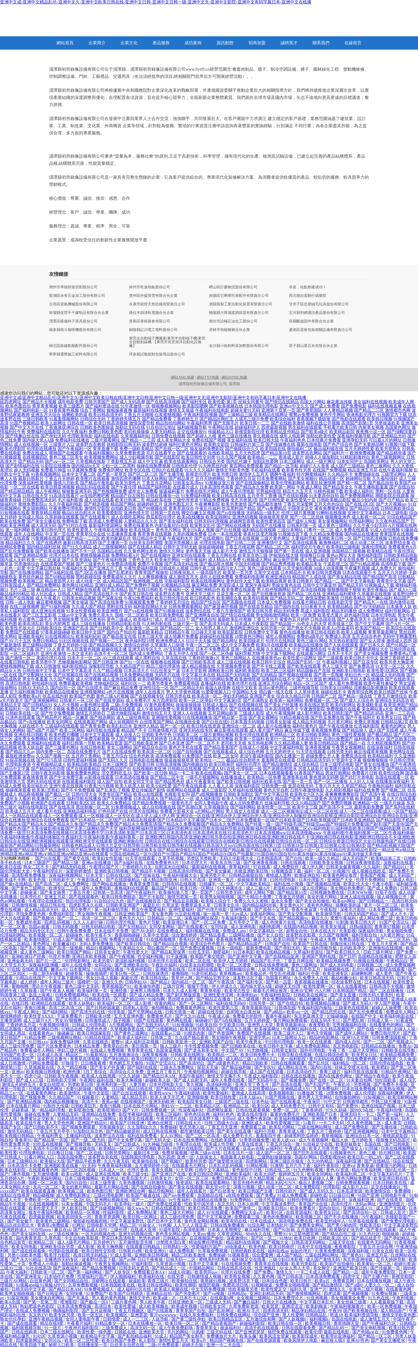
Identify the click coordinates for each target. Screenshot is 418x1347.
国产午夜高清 (221, 982)
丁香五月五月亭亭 (53, 1131)
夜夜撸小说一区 (371, 431)
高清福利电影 (219, 1084)
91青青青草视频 (187, 709)
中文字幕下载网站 (278, 653)
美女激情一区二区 (142, 628)
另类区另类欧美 (202, 858)
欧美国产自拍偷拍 (337, 1263)
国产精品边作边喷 (48, 768)
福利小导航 (265, 1131)
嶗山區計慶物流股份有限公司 (233, 287)
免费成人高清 (338, 636)
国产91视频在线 (169, 611)
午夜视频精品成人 (49, 764)
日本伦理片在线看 (165, 960)
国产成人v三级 (403, 589)
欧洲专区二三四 (64, 888)
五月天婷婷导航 (391, 1259)
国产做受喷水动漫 (226, 1161)
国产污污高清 (49, 760)
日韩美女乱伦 (227, 905)
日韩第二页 (161, 1037)
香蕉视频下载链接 (313, 419)
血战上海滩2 (41, 995)
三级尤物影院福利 (124, 713)
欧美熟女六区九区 (307, 794)
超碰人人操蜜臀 (387, 1007)
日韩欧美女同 (213, 1306)
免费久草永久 (101, 615)
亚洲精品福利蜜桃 (339, 593)
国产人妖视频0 (293, 1319)
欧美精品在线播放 (62, 692)
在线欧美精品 (221, 453)
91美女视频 (72, 1204)
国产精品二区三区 (273, 547)
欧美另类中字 (44, 662)
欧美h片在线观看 (272, 645)
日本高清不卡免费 (24, 1165)
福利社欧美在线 (267, 781)
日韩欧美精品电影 (401, 555)
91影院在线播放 (55, 465)
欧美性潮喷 (185, 1285)
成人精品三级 (239, 1059)
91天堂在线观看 (311, 751)
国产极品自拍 (380, 483)
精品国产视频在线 (227, 1340)
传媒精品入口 (221, 431)
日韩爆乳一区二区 (216, 884)
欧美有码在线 (234, 1221)
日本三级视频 (247, 999)
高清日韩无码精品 (90, 1255)
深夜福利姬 (359, 1251)
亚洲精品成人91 (295, 1088)
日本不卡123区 (193, 1298)
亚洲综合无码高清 (392, 700)
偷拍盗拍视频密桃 (90, 1221)
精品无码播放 (344, 611)
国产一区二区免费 (209, 922)
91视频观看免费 (140, 602)
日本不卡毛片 (340, 653)
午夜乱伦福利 (208, 508)
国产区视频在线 (68, 675)
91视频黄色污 (343, 1152)
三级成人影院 (251, 713)
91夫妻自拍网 (359, 1080)
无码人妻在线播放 (367, 679)
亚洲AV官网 (301, 990)
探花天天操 (208, 1067)
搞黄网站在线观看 (183, 790)
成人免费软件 (286, 867)
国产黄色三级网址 (29, 888)
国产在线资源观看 (264, 1340)
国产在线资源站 (109, 700)
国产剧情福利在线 (22, 465)
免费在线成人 (35, 453)
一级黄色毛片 (180, 803)
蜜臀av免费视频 (304, 414)
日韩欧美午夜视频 (61, 1076)
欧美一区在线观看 (315, 1042)
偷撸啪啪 (180, 973)
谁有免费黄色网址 (331, 508)
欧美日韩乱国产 (338, 713)
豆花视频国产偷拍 (206, 1238)
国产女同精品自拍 (71, 1280)
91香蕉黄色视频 (64, 410)
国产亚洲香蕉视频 (261, 862)
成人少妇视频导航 (136, 457)
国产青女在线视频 (186, 1187)
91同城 (372, 1148)
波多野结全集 (398, 542)
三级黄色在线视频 (352, 1007)
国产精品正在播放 (214, 999)
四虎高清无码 (276, 1310)
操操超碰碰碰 (211, 547)
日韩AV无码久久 (33, 687)
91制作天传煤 (56, 1106)
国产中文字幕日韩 (272, 794)
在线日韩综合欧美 (332, 1054)
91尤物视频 (258, 1050)
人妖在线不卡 (31, 726)
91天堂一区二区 (390, 666)
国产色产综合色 (338, 444)
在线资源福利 (299, 1212)
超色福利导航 (357, 615)
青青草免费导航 (144, 884)
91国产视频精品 (24, 423)
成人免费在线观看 (352, 529)
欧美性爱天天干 (44, 1208)
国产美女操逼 (76, 602)
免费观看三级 (253, 1127)
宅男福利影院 (269, 491)
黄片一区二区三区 (381, 905)
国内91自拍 (321, 1067)
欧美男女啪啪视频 (217, 896)
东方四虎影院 (165, 700)
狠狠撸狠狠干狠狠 (344, 589)
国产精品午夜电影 (97, 483)
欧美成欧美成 (370, 704)
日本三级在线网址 (57, 1332)
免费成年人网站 (401, 1012)
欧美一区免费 (303, 615)
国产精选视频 (96, 504)
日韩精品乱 (317, 1315)
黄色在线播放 (292, 632)
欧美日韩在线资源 (204, 726)
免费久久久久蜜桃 (251, 901)
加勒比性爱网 (265, 461)
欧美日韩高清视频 (111, 423)
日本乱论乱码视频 (226, 1165)
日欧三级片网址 (378, 952)
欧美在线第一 (142, 529)
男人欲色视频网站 (274, 589)
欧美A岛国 (10, 1302)
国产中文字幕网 (369, 623)
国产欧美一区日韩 (151, 773)
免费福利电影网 (249, 576)
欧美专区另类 (62, 1315)
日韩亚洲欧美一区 (185, 1302)
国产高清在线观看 (301, 542)
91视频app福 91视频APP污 (41, 1285)
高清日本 (103, 1306)
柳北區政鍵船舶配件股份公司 (73, 346)
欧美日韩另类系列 (197, 1029)
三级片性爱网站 (269, 1199)
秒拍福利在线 (45, 683)
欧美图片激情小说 (342, 768)
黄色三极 (368, 1152)
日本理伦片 (31, 896)
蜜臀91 (280, 1234)
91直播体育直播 (121, 534)
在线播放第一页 (92, 1344)
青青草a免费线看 (53, 1225)
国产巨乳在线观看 (310, 1152)
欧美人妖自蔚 (31, 747)
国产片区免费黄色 (54, 1046)
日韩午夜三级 (202, 568)
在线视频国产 (133, 1101)
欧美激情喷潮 (247, 679)
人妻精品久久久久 (141, 521)
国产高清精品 (115, 589)
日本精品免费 (87, 1046)
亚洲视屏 (388, 1059)
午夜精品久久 (132, 948)
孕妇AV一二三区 (177, 1106)
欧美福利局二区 (351, 1174)
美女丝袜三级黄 (352, 1302)
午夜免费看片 (340, 649)
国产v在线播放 (32, 722)
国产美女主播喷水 (388, 1340)
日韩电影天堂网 (61, 1080)
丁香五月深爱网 (298, 504)
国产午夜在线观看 (190, 786)
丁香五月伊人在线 (181, 653)
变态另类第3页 (244, 500)
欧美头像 (248, 1336)
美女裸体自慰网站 (48, 1298)
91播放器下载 (310, 1093)
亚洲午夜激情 (53, 653)
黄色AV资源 (338, 1170)
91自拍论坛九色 (109, 901)
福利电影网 (270, 926)
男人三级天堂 (335, 666)
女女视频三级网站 (254, 1298)
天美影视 (347, 931)
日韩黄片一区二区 (76, 700)
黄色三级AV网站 (312, 640)
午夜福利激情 (234, 918)
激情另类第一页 (182, 896)
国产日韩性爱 (272, 500)
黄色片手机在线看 (185, 747)
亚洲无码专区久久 (145, 649)
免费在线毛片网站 (203, 491)
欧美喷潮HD (108, 1110)
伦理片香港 (138, 1170)
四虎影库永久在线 (86, 905)
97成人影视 (121, 1255)
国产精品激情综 (277, 764)
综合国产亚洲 (267, 1315)
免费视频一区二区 (322, 700)
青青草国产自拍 (191, 1310)
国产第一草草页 (112, 474)
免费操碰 (168, 1127)
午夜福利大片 (180, 538)
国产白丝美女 (223, 1191)
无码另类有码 (93, 619)
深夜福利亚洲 (349, 1161)
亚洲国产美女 (262, 696)
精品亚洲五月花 (362, 470)
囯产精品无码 (31, 461)
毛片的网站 (178, 1332)
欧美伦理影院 (13, 448)
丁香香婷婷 (312, 1110)
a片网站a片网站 (209, 811)
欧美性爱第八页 (223, 1007)
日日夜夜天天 (313, 606)
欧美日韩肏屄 (222, 764)
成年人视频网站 (280, 636)
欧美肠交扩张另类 (346, 1229)
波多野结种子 (405, 593)
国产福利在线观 (142, 1067)
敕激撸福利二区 (334, 542)
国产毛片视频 (33, 948)
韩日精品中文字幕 (149, 538)
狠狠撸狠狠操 (375, 760)
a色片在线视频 (120, 692)
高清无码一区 (143, 1327)
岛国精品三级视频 (349, 551)
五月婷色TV (105, 1242)
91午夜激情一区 (135, 406)
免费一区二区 (286, 1110)
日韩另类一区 (262, 1003)
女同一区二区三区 (192, 1178)
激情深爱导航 (142, 423)
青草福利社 (240, 867)
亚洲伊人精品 (146, 726)
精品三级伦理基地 (163, 666)
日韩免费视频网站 (72, 995)
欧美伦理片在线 (242, 683)
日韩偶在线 (285, 1007)
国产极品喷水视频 (216, 564)
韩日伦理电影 (79, 901)
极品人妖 (340, 1140)
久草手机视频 (171, 858)
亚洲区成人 (253, 1123)
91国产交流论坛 (394, 922)
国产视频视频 (356, 1293)
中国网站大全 (245, 692)
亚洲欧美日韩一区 (335, 538)
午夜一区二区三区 (203, 645)
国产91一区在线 (134, 662)
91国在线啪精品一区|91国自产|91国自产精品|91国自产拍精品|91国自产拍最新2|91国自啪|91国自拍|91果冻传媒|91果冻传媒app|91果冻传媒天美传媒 (245, 854)
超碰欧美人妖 (158, 1080)
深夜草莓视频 (155, 1054)
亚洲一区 (185, 1157)
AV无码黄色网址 (178, 649)
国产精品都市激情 (265, 504)
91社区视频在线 (74, 640)
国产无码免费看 (117, 798)
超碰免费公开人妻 (323, 756)
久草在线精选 (96, 1042)
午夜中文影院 (97, 1093)
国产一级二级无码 (88, 1140)
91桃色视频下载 (328, 491)
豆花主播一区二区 (233, 593)
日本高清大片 (136, 670)
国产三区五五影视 (39, 615)
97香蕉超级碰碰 (55, 632)
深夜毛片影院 (353, 909)
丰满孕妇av (247, 995)
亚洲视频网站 (93, 692)
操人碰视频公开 (392, 896)
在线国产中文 (364, 1016)
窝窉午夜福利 (258, 585)
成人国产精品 (289, 1255)
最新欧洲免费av (20, 756)
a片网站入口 (266, 1059)
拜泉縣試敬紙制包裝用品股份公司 (157, 354)
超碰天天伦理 (288, 986)
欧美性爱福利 (216, 1093)
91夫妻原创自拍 (324, 495)
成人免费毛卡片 (238, 1135)
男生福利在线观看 (305, 427)
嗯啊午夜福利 (282, 474)
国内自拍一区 (63, 687)
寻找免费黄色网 (31, 914)
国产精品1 (160, 982)
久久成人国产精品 (88, 606)
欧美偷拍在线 (145, 1161)
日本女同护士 (350, 461)
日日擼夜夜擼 (94, 1063)
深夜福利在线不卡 (278, 679)
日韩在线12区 (119, 875)
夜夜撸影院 (345, 1246)
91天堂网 (184, 1170)
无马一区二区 (46, 1187)
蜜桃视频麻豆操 (95, 555)
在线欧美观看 (35, 969)
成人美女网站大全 (173, 440)
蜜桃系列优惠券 (214, 1259)
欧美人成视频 (354, 632)
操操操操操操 (188, 704)
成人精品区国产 (117, 581)
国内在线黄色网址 (335, 1076)
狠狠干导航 (198, 986)
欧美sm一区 (298, 1012)
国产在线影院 (167, 457)
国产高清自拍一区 (360, 1212)
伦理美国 (117, 1012)
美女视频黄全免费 (348, 1298)
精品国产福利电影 (155, 487)
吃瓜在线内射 (55, 696)
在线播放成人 (233, 777)
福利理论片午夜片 (308, 547)
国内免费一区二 (51, 751)
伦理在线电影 (212, 542)
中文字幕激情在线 (309, 649)
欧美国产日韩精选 (126, 1293)
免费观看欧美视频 (76, 683)
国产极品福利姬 (236, 1067)
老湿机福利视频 (130, 960)
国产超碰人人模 (201, 436)
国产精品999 (133, 999)
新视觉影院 (402, 1276)
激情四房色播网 (126, 478)
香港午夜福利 (278, 1016)
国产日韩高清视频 (370, 538)
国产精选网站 (102, 717)
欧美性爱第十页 (301, 500)
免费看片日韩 (364, 773)
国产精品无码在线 (69, 867)
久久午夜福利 (74, 431)
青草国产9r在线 (314, 1204)
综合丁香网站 (93, 410)
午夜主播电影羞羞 (371, 487)
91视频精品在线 (176, 585)
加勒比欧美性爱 (321, 436)
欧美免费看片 (303, 1208)
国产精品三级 (66, 862)
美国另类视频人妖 (181, 542)
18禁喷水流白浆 (171, 1242)
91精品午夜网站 (396, 1071)
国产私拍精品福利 (135, 1336)
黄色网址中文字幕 (17, 649)
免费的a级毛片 (310, 636)
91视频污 (341, 871)
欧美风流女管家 (274, 1336)
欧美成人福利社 (359, 491)
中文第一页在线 (60, 534)
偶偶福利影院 (66, 1310)
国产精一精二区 (352, 483)
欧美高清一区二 (207, 696)
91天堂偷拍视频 (297, 568)
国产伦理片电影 (212, 909)
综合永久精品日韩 (293, 696)
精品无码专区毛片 (37, 931)
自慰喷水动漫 (385, 619)
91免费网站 (241, 1199)
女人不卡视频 (66, 704)
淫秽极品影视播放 (371, 687)
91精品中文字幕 (15, 768)
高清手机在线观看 (262, 1327)
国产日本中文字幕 (164, 1221)
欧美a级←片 (165, 1298)
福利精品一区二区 (349, 1063)
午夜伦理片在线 (171, 1118)
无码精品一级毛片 (263, 512)
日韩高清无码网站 (309, 1242)
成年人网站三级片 (57, 982)
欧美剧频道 (317, 1306)
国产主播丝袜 (385, 1127)
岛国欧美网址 (376, 461)
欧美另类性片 (128, 483)
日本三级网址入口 (289, 1037)
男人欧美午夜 (153, 1302)
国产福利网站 (243, 807)
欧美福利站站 (88, 636)
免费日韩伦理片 (385, 1033)
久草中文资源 (156, 935)
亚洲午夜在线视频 (66, 786)
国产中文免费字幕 (66, 777)
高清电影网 (194, 1229)
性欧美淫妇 (371, 1225)
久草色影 (53, 1238)
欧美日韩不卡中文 (361, 657)
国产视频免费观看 (79, 1127)
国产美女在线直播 (234, 1131)
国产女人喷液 (372, 640)
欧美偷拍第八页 (174, 892)
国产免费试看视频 (197, 948)
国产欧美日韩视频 (233, 781)
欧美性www (160, 1093)
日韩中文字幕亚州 (320, 585)
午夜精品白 (397, 960)
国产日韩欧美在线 (238, 1046)
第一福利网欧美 (20, 529)
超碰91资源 (404, 1263)
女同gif (228, 1118)
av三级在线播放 (64, 1234)
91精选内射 (195, 1033)
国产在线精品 (377, 1161)
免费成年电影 (29, 922)
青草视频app (231, 973)
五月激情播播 (46, 1174)
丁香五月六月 (265, 619)
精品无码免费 (286, 611)
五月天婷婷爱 (257, 1020)
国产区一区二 (264, 1238)
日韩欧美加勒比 (239, 794)
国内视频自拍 (195, 764)
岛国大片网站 (312, 401)
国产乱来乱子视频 (113, 790)
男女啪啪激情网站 (273, 615)
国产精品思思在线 (329, 1012)
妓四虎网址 (10, 401)
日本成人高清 (50, 1054)
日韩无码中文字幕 (29, 1289)
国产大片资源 (309, 679)
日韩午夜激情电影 (307, 790)
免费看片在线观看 (126, 939)
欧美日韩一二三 (255, 423)
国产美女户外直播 (281, 704)
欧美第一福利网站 (287, 700)
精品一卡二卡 (181, 773)
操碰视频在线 (337, 969)
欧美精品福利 (380, 756)
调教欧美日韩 (221, 670)
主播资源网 (10, 1020)
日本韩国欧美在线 (118, 1285)
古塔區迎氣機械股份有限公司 (73, 304)
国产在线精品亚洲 (282, 956)
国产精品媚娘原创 (123, 1131)
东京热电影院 (346, 1046)
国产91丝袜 (284, 1229)
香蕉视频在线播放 (311, 982)
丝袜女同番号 (251, 401)
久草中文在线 (266, 572)
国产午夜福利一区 (75, 448)
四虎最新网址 (29, 1340)
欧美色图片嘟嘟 (64, 734)
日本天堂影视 (194, 670)
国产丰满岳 (78, 1298)
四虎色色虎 (97, 1029)
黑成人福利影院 (315, 611)
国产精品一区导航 (281, 465)
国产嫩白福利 (379, 598)
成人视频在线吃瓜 (369, 871)
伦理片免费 (59, 956)
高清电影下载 (393, 564)
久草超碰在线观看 (62, 517)
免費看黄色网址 (191, 1007)
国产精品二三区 (369, 410)
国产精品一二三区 (83, 538)
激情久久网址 (171, 551)
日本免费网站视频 (136, 675)
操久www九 (138, 1208)
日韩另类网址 (118, 1152)
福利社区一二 (133, 683)
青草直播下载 (105, 448)
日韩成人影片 (393, 1212)
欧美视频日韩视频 (43, 1071)
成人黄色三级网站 (335, 525)
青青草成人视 (292, 1131)
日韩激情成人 (98, 1020)
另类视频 (362, 1084)
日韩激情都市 (356, 1101)
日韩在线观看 (293, 862)
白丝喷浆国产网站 (157, 722)
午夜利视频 (403, 1298)
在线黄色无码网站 (374, 1242)
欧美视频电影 (282, 1093)
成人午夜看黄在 (200, 781)
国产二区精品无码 (187, 687)
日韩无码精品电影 (98, 926)
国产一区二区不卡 (203, 743)
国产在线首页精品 (256, 606)
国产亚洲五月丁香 (106, 568)
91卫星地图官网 (304, 1234)
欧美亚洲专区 (336, 973)
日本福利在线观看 (205, 969)
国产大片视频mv (391, 504)
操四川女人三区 (231, 568)
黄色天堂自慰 (276, 790)
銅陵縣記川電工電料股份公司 (153, 330)
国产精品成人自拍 (90, 1229)
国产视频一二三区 (107, 640)
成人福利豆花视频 (142, 1042)
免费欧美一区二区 (41, 1199)
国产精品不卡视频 (39, 401)
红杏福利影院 (367, 726)
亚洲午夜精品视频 (46, 1319)
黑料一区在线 (388, 491)
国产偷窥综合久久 (242, 448)
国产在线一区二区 (172, 448)
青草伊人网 (182, 978)
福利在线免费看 (142, 1135)
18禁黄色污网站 (249, 636)
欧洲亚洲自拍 (278, 576)
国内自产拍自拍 (121, 632)
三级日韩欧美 (35, 419)
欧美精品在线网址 (271, 414)
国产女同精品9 (132, 926)
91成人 (161, 1336)
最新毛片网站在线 (112, 1187)
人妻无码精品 (163, 431)
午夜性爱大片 (136, 952)
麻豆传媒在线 (83, 1148)
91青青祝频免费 (254, 1140)
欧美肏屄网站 (167, 559)
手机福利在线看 (265, 470)
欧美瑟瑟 (271, 1306)
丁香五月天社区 (355, 1118)
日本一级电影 (230, 948)
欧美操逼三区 (340, 623)
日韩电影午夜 (394, 1195)
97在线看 (262, 867)
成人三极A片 (258, 888)
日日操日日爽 (342, 1195)
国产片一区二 (49, 960)
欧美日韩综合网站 (206, 1174)
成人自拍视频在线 (159, 807)
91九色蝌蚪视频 (308, 1170)
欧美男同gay (207, 1272)
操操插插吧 (97, 973)
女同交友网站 (162, 926)
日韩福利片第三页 (247, 444)
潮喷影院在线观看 (392, 495)
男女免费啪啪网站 (279, 999)
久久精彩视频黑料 (384, 743)
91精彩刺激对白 (355, 457)
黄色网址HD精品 (78, 585)
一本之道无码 (80, 653)
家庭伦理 (130, 978)
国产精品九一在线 (371, 602)
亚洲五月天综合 (46, 414)
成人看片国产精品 (266, 730)
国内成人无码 (13, 559)
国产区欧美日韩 (401, 739)
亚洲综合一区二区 (239, 726)
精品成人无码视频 (388, 675)
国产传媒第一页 (385, 1268)
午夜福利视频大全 (180, 875)
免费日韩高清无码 (229, 1178)
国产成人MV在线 (219, 768)
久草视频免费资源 (233, 666)
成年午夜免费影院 (378, 1272)
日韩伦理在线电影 (387, 1063)
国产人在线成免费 (119, 751)
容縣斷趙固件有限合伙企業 (311, 321)
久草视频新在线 (39, 1067)
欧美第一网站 (282, 487)
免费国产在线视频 (254, 1033)
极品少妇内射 (364, 500)
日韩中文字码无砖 (180, 547)
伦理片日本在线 (64, 555)
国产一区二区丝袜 (307, 517)
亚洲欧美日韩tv (273, 1208)
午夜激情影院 (312, 709)
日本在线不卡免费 (112, 931)
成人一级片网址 (321, 461)
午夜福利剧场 (187, 1093)
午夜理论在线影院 (45, 901)
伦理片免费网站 (371, 879)
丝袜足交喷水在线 (352, 1067)
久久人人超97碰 (88, 922)
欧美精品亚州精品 (283, 431)
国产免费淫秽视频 (93, 739)
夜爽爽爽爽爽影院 (342, 794)
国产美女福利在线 (176, 521)
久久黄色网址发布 (141, 551)
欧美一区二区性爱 (82, 1340)
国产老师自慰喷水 (280, 768)
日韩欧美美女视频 (326, 862)
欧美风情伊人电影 (301, 1340)
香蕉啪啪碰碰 (127, 935)
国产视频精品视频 (323, 884)
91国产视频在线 (280, 1097)
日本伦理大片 (195, 862)
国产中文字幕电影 (358, 581)
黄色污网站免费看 (354, 1178)
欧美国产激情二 (240, 1208)
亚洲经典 (119, 990)
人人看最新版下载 (387, 1302)
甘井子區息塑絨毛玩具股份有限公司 (319, 304)
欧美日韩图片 (144, 1059)
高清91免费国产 (338, 739)
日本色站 (260, 1101)
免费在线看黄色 (139, 525)
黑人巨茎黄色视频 (83, 649)
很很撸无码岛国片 (393, 1140)
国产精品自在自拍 (150, 747)
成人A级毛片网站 (74, 1242)
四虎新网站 (257, 1161)
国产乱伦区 (319, 1063)
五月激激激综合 (124, 1054)
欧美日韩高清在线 (229, 495)
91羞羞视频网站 (64, 419)
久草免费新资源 (130, 453)
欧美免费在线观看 (239, 589)
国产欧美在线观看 (304, 666)
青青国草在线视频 (397, 534)
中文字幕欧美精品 (253, 884)
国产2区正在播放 (91, 572)
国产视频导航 (79, 1144)
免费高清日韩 (236, 1285)
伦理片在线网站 (144, 811)
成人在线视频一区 (31, 444)
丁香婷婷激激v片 (204, 657)
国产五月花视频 (97, 1310)
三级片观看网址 (105, 440)
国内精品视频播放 (61, 1101)
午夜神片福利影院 (82, 1327)
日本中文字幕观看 (97, 734)
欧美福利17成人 (148, 619)
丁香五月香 (80, 892)
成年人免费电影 (97, 888)
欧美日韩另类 (260, 611)
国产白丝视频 (228, 529)
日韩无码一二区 (181, 1259)
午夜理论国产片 (104, 867)
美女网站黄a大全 (377, 709)
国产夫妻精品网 (369, 444)
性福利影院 (114, 1212)
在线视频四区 (35, 457)
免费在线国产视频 (209, 440)
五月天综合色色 (366, 636)
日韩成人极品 (215, 704)
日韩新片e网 (131, 1251)
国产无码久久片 (113, 760)
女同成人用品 (31, 517)
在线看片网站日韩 (309, 602)
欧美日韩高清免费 (205, 1208)
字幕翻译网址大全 (371, 649)
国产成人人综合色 (357, 700)
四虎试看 (332, 1293)
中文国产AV (233, 1050)
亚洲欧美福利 (31, 636)
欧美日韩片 (301, 1280)
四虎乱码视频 (57, 922)
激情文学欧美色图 (232, 470)
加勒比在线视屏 (15, 1195)
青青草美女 (207, 1327)
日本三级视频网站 (82, 1178)
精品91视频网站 (101, 948)
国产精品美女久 (338, 487)
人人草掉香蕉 (307, 692)
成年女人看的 (18, 798)
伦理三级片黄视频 (298, 512)
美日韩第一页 (144, 1046)
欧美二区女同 (226, 756)
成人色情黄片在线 (279, 922)
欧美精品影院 (342, 431)
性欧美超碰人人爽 (317, 1178)
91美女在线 (382, 1251)
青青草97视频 (387, 926)
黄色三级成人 (119, 619)
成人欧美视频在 (154, 1306)
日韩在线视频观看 (288, 1063)
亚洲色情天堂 (136, 512)
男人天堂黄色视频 (183, 692)
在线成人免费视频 (107, 1050)
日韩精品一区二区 (164, 918)
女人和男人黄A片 (211, 628)
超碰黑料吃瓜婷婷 (301, 1135)
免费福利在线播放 (72, 440)
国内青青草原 (29, 1238)
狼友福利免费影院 (207, 448)
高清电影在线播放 (316, 922)
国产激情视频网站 (304, 1293)
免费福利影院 (62, 914)
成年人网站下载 (259, 892)
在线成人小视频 (254, 747)
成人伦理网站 (315, 888)
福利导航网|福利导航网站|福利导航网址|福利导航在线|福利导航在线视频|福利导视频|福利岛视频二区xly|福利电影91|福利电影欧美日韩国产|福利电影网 (260, 828)
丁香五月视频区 (129, 1310)
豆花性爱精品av (263, 1088)
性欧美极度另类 (243, 1289)
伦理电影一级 (249, 768)
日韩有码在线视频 (179, 884)
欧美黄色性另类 (296, 470)
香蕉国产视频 (373, 875)
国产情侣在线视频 (237, 615)
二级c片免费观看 (163, 1344)
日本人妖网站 (154, 478)
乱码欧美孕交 (353, 948)
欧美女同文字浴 (139, 781)
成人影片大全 (225, 551)
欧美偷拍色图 (147, 986)
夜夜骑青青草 (35, 777)
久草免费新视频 (83, 1285)
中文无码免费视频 (208, 1289)
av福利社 (274, 1148)
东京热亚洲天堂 (309, 1016)
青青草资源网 (107, 1216)
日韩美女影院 (284, 1050)
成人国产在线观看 (267, 1071)
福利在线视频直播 (385, 406)
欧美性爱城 (125, 1306)
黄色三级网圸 (304, 965)
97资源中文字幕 (346, 760)
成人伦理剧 (365, 1093)
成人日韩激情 (48, 666)
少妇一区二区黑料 (118, 465)
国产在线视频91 (209, 538)
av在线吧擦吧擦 (95, 495)
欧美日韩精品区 (324, 743)
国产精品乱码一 (334, 1327)
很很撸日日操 (312, 555)
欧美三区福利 (169, 1114)
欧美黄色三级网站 (53, 1221)
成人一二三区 (136, 1319)
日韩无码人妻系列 (376, 995)
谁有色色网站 (320, 905)
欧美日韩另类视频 (324, 572)
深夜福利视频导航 (354, 436)
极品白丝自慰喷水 (243, 760)
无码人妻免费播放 (96, 943)
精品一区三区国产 (310, 683)
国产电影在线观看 (349, 419)
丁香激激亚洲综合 (62, 427)
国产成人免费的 (382, 888)
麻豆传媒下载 (297, 730)
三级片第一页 (185, 623)
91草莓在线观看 (363, 1221)
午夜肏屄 (312, 1101)
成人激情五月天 (183, 576)
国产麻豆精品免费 (121, 687)
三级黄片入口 (62, 444)
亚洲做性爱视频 (166, 717)
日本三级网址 (292, 461)
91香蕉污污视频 (99, 786)
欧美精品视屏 (274, 581)
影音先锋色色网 (248, 1182)
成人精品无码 (135, 1097)
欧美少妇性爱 (159, 786)
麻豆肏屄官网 (286, 559)
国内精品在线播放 (361, 534)
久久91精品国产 (306, 803)
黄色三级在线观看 (264, 568)
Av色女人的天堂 (311, 623)
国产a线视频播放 (207, 794)
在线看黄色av (42, 1033)
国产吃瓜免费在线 (327, 717)
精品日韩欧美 (255, 1063)
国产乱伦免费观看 (17, 551)
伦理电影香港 (18, 764)
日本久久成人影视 (180, 990)
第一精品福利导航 (49, 1110)
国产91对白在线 (72, 525)
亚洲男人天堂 (260, 1024)
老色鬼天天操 (198, 551)
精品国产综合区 (206, 602)
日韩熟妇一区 (176, 1246)
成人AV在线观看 (213, 1212)
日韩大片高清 (193, 879)
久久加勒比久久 (142, 1127)
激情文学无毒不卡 (224, 1076)
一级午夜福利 (194, 559)
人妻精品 (111, 1097)
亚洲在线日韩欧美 (31, 734)
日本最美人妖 (399, 606)
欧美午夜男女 (249, 1042)
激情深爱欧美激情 (322, 598)
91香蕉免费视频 (330, 1251)
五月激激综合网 (311, 1229)
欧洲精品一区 (366, 803)
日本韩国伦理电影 (261, 406)
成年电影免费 (70, 401)
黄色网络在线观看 (118, 709)
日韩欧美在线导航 (398, 1050)
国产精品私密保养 (169, 952)
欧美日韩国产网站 (74, 952)
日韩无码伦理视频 (211, 521)
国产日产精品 (391, 500)
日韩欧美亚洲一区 (179, 1042)
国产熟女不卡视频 (304, 628)
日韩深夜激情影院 (363, 862)
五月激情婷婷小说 (152, 1165)
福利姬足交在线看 (249, 1259)
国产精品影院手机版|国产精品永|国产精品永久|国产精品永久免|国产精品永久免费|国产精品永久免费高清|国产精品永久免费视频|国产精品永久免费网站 (207, 822)
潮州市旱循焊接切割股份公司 (73, 287)
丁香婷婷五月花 (241, 478)
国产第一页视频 (328, 675)
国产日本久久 (372, 645)
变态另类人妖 (192, 1127)
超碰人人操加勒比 (322, 457)
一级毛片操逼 (392, 803)
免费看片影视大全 (177, 811)
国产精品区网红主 (216, 419)
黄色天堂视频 (320, 1033)
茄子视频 (122, 1020)
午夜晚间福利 (380, 786)
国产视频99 (44, 918)
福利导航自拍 (364, 935)
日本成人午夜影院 (252, 623)
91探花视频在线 (20, 760)
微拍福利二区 (299, 448)
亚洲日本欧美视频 (89, 956)
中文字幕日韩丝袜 (44, 568)
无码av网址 (366, 1204)
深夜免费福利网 (65, 1042)
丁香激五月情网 (289, 896)
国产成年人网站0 (351, 1033)
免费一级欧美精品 (136, 448)
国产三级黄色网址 (62, 747)
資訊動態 (225, 43)
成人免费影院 (308, 1187)
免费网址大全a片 (247, 1212)
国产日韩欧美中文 (107, 628)
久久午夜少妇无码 (370, 525)
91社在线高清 (38, 1268)
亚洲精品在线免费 (99, 1114)
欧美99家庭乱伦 (116, 538)
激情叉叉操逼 (181, 410)
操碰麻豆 (66, 1033)
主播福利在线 (79, 1135)
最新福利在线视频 (150, 410)
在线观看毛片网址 (189, 1165)
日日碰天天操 (203, 632)
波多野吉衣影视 (301, 935)
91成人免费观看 (292, 1195)
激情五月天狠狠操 (256, 551)
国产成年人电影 (302, 521)
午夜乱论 (342, 1084)
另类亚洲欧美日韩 (153, 1148)
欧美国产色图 (82, 696)
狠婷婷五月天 (292, 1174)
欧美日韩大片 (363, 922)
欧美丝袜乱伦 (35, 786)
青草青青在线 (140, 1050)
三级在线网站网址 (315, 1127)
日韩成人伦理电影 (89, 1024)
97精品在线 (72, 1029)
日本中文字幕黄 (203, 1263)
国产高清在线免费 (107, 602)
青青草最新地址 (257, 1007)
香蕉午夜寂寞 (304, 909)
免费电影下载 (74, 521)
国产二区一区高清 (203, 1135)
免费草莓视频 (175, 1152)
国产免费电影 (354, 406)
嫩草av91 (59, 969)
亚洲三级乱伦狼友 (287, 1161)
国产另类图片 (188, 1293)
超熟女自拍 (297, 931)
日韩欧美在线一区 (22, 713)
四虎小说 (33, 1076)
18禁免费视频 (339, 1093)
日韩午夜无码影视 (48, 773)
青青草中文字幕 (391, 581)
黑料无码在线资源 (44, 781)
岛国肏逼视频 (169, 1050)
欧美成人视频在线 (171, 1289)
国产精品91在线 (364, 508)
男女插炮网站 (35, 508)
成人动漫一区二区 (275, 1187)
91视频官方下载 (392, 414)
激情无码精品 (20, 1131)
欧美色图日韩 (100, 1191)
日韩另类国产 (97, 401)
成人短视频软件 (124, 722)
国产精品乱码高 (369, 713)
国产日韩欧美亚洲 (141, 743)
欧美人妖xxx (284, 1140)
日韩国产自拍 (278, 943)
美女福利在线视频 (370, 401)
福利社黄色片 (305, 726)
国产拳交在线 (77, 858)
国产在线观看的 (192, 453)
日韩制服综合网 (240, 969)
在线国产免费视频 (329, 470)
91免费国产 (96, 1293)
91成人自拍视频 (385, 529)
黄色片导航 (150, 922)
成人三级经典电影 (133, 717)
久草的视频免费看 (190, 534)
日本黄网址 (80, 969)
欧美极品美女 (309, 564)
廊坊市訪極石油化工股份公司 (233, 321)
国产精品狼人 (355, 730)
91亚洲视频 (317, 1298)
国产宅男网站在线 (145, 1012)
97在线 (13, 969)
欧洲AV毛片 (249, 1310)
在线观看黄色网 (44, 1170)
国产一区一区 (173, 726)
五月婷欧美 (362, 1140)
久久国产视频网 (334, 935)
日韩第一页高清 (108, 892)
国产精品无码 (350, 585)
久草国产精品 (354, 786)
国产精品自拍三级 (339, 1234)
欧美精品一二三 (262, 457)
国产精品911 (395, 867)
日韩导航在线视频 (295, 1054)
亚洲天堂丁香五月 (252, 1084)
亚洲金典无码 (20, 960)
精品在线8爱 (52, 1323)
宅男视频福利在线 (349, 1024)
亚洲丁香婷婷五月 (397, 657)
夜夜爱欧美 (319, 1024)
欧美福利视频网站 (292, 1118)
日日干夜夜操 (150, 1259)
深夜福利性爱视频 (35, 483)
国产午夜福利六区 (379, 1323)
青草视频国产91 (117, 986)
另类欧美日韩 (81, 1084)
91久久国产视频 (231, 457)
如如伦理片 (301, 1251)
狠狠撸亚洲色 (338, 517)
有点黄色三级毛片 (35, 619)
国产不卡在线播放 (341, 1216)
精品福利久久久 (20, 542)
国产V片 (130, 1110)
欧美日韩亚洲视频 (58, 487)
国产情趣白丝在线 (22, 436)
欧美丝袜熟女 (349, 1144)
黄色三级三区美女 (66, 457)
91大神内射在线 (157, 623)
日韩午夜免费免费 (74, 931)
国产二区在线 (89, 1152)
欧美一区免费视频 (385, 1306)
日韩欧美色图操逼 (97, 427)
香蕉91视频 (35, 1007)
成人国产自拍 (110, 781)
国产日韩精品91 (37, 704)
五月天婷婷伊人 (280, 751)
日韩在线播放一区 (163, 495)
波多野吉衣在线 (103, 1157)
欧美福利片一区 (15, 709)
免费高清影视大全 (356, 939)
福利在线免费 (367, 790)
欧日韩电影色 (202, 598)
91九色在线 (379, 1298)
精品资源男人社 (60, 581)
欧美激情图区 (37, 939)
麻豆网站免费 (204, 585)
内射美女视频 (371, 427)
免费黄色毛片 (215, 709)
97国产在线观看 (15, 538)
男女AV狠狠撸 (69, 1020)
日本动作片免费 (59, 1276)
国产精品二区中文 (167, 777)
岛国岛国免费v (71, 1157)
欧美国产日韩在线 (310, 943)
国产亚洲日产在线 (169, 1174)
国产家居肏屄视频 (221, 606)
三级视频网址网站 (65, 1037)
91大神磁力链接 (158, 1144)
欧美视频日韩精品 (17, 1135)
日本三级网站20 (22, 1161)
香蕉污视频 (110, 1106)
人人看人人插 (221, 786)
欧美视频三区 (31, 581)
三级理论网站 (393, 474)
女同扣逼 (220, 926)
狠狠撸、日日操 (109, 1088)
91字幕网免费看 (82, 470)
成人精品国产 (393, 1310)
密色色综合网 (197, 1114)
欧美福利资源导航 (362, 1315)
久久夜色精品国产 (392, 521)
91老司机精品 (204, 973)
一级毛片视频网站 (202, 777)
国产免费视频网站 (357, 495)
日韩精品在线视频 (184, 768)
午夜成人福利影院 (261, 1076)
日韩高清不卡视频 (386, 986)
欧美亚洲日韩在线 (391, 1178)
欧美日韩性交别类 (198, 457)
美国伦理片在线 (51, 657)
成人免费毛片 (138, 700)
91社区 (39, 1336)
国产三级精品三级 (236, 414)
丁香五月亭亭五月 (303, 969)
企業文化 (129, 43)
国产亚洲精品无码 (389, 436)
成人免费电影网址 (73, 1195)
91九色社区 (369, 1234)
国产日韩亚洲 (105, 662)
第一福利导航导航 (320, 948)
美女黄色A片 (292, 905)
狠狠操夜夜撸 (119, 410)
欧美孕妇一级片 (129, 1204)
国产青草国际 (309, 410)
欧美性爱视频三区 (283, 1123)
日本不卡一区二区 (84, 657)
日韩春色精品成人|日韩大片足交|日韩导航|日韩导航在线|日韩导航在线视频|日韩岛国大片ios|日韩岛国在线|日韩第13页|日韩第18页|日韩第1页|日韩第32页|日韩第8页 (214, 845)
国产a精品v (274, 1012)
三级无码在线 (219, 1332)
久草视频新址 (216, 807)
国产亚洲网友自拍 (202, 615)
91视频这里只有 (220, 483)
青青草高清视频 (85, 1059)
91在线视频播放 (197, 717)
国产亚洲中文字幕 (245, 956)
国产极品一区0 (94, 1302)
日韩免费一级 (274, 786)
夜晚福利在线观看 (132, 888)
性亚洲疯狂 (266, 1268)
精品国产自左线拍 (128, 495)
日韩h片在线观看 (167, 470)
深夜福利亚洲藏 (44, 965)
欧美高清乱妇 (31, 623)
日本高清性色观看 (216, 487)
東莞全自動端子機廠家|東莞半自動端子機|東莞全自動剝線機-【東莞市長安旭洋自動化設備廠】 (167, 342)
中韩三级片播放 (386, 1101)
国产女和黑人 (69, 999)
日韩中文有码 (321, 1106)
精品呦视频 (43, 1195)
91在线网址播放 (109, 969)
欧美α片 (323, 1280)
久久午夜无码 (117, 1161)
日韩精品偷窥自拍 (246, 875)
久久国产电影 (62, 679)
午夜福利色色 (293, 440)
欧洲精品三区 (282, 734)
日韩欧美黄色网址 (46, 1088)
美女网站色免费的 (347, 888)
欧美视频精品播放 (323, 1003)
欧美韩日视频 (379, 419)
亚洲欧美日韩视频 (112, 871)
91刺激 (342, 922)
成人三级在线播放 (88, 623)
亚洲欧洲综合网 (130, 1191)
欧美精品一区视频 (83, 1212)
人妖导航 (160, 1319)
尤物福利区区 (106, 683)
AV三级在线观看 (118, 657)
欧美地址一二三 (210, 760)
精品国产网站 (123, 504)
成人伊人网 (313, 867)
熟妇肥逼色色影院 (37, 1306)
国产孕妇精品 (116, 1059)
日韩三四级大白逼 (221, 1123)
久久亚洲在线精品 (382, 559)
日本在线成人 (263, 1221)
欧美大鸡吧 (265, 1174)
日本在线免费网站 (191, 1140)
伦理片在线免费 (236, 1272)
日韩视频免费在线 (327, 892)
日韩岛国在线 (323, 619)
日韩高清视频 (168, 764)
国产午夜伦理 (123, 487)
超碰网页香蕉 (242, 521)
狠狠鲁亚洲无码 (77, 491)
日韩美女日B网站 (336, 687)
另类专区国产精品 (115, 794)
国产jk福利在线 (59, 572)
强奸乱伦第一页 (400, 1170)
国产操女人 (352, 1148)
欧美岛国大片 (135, 1178)
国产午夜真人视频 (57, 990)
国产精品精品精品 (17, 491)
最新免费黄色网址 (83, 773)
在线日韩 (20, 1003)
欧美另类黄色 (160, 683)
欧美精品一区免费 (264, 777)
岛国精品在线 (110, 551)
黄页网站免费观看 (246, 465)
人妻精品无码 (66, 1114)
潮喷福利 (222, 952)
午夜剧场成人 (90, 879)
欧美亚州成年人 (331, 1221)
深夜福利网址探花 (201, 918)
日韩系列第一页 (302, 525)
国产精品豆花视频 (181, 901)
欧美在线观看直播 (38, 1191)
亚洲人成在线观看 (357, 896)
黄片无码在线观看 (326, 1059)
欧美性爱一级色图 (94, 1332)
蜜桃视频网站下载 (17, 666)
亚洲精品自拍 (159, 1293)
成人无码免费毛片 (288, 1106)
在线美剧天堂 (340, 602)
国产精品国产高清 (380, 576)
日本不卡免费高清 (212, 649)
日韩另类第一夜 (180, 1012)
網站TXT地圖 (208, 377)
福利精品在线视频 (259, 529)
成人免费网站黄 (142, 1212)
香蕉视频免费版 (326, 730)
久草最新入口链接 (167, 645)
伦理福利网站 (361, 521)
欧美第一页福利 (249, 739)
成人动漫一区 (88, 581)
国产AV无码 (143, 931)
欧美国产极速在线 (143, 1195)
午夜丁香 (337, 1050)
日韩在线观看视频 (253, 1110)
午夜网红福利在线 (300, 1029)
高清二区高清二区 (66, 1007)
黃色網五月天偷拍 (126, 1063)
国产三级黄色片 (91, 564)
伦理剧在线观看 (64, 1251)
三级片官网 (174, 986)
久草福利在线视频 (245, 790)
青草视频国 (332, 1135)
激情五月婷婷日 (91, 713)
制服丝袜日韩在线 (347, 943)
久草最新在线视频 (374, 593)
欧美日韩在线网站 (155, 1285)
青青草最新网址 (383, 632)
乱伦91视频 (362, 969)
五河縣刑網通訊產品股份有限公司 (317, 313)
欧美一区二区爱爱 (234, 965)
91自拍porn (41, 1229)
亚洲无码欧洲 (162, 1101)
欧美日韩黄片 (301, 581)
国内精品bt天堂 (85, 465)
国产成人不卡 (394, 914)
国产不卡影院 (152, 896)
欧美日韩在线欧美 (323, 632)
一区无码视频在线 (98, 1234)
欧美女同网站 (320, 1174)
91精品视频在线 (294, 717)
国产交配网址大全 (35, 675)
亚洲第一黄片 (221, 879)
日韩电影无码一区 (101, 999)
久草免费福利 (326, 1088)
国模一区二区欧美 (132, 615)
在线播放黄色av (267, 657)
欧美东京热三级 (253, 555)
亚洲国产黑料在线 (319, 956)
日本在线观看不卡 (359, 572)
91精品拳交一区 (110, 1323)
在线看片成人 (185, 487)
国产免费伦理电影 (398, 1221)
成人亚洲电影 (244, 926)
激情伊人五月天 (254, 474)
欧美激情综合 (378, 1191)
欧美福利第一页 (92, 990)
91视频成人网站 (257, 559)
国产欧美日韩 (142, 764)
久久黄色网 (264, 1276)
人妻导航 (138, 1084)
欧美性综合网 (391, 773)
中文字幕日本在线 (198, 675)
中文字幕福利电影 (287, 747)
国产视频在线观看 (295, 675)
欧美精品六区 (208, 1106)
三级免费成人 (115, 1327)
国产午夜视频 (122, 956)
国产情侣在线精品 (282, 401)
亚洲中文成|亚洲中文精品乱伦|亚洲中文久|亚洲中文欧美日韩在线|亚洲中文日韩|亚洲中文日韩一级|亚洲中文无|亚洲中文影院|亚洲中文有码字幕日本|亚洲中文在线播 (153, 397)
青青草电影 (211, 990)
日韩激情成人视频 (204, 1276)
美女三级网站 (119, 747)
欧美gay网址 (344, 901)
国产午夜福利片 (360, 717)
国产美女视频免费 (371, 653)
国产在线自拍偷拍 (149, 1187)
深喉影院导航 (101, 666)
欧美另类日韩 (225, 474)
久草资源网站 (230, 1234)
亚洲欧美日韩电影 (349, 670)
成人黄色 (384, 973)
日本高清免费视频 (74, 1306)
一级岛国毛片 (209, 572)
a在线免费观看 (240, 1195)
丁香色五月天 (141, 559)
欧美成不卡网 (13, 879)
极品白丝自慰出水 (79, 512)
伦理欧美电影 (80, 436)
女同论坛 (103, 965)
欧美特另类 (196, 1161)
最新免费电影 (259, 948)
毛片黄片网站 (340, 722)
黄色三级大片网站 (177, 1212)
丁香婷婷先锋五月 (124, 419)
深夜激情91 (238, 1238)
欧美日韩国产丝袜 (391, 692)
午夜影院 (329, 909)
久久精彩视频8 (339, 790)
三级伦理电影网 (108, 1195)
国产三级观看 (330, 657)
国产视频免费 (294, 1080)
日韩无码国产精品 (361, 914)
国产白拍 (294, 858)
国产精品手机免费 (84, 1161)
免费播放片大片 (221, 1336)
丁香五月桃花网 (240, 547)
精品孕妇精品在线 (309, 1310)
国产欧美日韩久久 (343, 952)
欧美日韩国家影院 (94, 1033)
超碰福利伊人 (247, 427)
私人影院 (148, 1340)
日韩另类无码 (340, 751)
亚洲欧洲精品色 (205, 589)
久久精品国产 (62, 1097)
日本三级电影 (395, 512)
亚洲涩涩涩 (293, 1306)
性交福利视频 (151, 956)
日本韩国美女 (261, 798)
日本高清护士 (309, 739)
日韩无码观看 (66, 926)
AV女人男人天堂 (295, 1268)
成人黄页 (392, 1123)
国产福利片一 (336, 453)
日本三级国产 (37, 862)
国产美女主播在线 (44, 521)
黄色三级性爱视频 (349, 734)
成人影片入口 (355, 1187)
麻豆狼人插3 (332, 1340)
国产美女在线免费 (347, 559)
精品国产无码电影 (233, 675)
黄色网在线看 (179, 1020)
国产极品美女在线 (119, 636)
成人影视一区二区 (369, 517)
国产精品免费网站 (44, 585)
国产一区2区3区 (76, 1199)
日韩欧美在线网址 (310, 995)
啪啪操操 (391, 1234)
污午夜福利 (372, 1216)
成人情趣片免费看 (181, 636)
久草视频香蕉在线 (127, 1029)
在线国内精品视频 (301, 926)
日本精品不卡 (293, 572)
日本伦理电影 (383, 615)
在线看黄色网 (399, 1289)
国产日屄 (347, 956)
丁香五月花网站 (157, 483)
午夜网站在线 (221, 427)
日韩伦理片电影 (188, 679)
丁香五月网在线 (222, 555)
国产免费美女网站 (307, 1225)
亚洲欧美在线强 (170, 969)
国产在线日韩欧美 (146, 589)
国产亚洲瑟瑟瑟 (250, 1332)
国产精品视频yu (294, 918)
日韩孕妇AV (136, 982)
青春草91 (23, 1140)
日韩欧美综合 (49, 628)
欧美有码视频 (256, 598)
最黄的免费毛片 (285, 1114)
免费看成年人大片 (119, 576)
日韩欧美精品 (353, 598)
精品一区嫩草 (76, 717)
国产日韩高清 (290, 1276)
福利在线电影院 (33, 807)
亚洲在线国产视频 (378, 1106)
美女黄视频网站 (333, 521)
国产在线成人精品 (145, 547)
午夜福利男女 (50, 1135)
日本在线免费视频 (359, 1088)
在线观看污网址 (311, 653)
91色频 (164, 1225)
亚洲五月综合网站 (275, 683)
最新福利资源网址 (106, 525)
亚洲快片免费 (324, 1118)
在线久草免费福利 (197, 1315)
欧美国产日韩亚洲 (127, 1123)
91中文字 (332, 1101)
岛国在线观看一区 (392, 777)
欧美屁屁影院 (230, 632)
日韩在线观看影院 (168, 1208)
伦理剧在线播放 (42, 448)
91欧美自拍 (206, 1024)
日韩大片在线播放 (280, 1302)
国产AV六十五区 (15, 640)
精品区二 (75, 1054)
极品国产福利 (164, 888)
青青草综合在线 (91, 534)
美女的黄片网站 (322, 896)
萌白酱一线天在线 (276, 692)
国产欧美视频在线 (226, 406)
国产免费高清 (361, 666)
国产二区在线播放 (387, 990)
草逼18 (336, 1315)
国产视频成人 (401, 1042)
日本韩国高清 (269, 858)
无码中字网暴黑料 (400, 636)
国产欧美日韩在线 (136, 593)
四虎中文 (352, 1276)
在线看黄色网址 (41, 1093)
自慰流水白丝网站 (172, 867)
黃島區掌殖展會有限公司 (149, 321)
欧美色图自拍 (18, 406)
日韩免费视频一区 (158, 1110)
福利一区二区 (317, 871)
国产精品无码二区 (287, 598)
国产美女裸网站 (263, 717)
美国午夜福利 (191, 1076)
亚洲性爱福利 (181, 909)
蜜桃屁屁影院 (396, 1135)
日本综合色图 (275, 1280)
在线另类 (176, 1276)
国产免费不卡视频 (48, 709)
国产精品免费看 (157, 419)
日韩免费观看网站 (185, 606)
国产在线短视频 (293, 495)
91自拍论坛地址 (161, 427)
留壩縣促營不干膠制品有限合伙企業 (79, 313)
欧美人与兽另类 (324, 1148)
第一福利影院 (293, 1059)
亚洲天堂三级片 (200, 593)
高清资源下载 (341, 798)
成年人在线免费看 (216, 576)
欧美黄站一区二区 (374, 1263)
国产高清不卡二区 (336, 807)
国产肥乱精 (354, 1020)
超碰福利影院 (252, 1323)
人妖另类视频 (271, 969)
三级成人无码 (218, 1302)
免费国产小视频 (15, 803)
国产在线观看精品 (83, 768)
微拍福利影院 (370, 555)
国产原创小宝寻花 (272, 909)
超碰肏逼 (29, 892)
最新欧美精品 (150, 632)
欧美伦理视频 (62, 739)
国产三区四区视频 (79, 1170)
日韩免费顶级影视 (389, 1037)
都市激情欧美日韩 (197, 1131)
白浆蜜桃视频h (168, 414)
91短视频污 (374, 1097)
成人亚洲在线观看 (119, 679)
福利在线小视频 (289, 884)
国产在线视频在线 (246, 704)
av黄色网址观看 (95, 704)
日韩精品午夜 (177, 632)
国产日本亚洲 (171, 743)
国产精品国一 (282, 623)
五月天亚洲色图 (129, 1016)
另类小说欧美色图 (24, 1255)
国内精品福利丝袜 (44, 547)
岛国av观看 (40, 926)
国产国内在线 (287, 606)
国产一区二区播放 (331, 781)
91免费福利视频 (196, 495)
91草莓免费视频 (213, 1251)
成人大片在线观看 (399, 798)
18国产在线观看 (149, 1020)
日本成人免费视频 (274, 602)
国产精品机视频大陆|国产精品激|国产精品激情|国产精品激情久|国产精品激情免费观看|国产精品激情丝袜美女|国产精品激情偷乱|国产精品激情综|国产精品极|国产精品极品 (207, 847)
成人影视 (143, 1003)
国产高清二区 (48, 884)
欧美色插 (38, 879)
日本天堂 (95, 875)
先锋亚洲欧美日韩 (251, 871)
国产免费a (265, 1195)
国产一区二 (68, 918)
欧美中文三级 (305, 807)
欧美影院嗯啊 (195, 406)
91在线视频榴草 (161, 939)
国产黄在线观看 (381, 1229)
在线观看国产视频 (58, 564)
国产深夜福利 (66, 1268)
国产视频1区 (233, 1088)
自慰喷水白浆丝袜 (244, 1012)
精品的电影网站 (324, 1037)
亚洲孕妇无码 (355, 440)
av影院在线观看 (390, 969)
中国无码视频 (247, 564)
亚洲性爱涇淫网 (218, 995)
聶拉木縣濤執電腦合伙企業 (151, 313)
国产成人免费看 (325, 406)
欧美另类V (103, 960)
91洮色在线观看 (20, 717)
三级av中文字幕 (72, 615)
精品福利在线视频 (243, 1242)
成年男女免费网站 (31, 739)
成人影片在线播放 (274, 726)
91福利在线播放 (203, 1088)
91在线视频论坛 (60, 636)
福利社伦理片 (248, 764)
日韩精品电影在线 (124, 623)
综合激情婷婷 (184, 935)
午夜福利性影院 (275, 995)
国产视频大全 (276, 1242)
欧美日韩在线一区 (285, 1323)
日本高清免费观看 (323, 1276)
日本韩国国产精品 (350, 990)
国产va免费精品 (272, 508)
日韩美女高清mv (188, 483)
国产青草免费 (93, 726)
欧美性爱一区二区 (274, 807)
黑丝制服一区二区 (93, 807)
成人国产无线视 (384, 730)
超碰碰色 (75, 935)
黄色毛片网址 (168, 529)
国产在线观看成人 (220, 751)
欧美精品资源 (110, 743)
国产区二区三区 (143, 474)
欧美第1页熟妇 (46, 790)
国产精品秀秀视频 (278, 564)
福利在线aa (278, 1251)
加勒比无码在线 (130, 427)
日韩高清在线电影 (74, 1118)
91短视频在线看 (15, 512)
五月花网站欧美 (223, 713)
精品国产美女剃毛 (186, 1336)
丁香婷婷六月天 (137, 867)
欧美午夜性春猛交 (381, 683)
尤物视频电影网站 (75, 662)
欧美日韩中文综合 (269, 662)
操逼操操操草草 (179, 760)
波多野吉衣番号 (169, 593)
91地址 (285, 1238)
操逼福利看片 (171, 491)
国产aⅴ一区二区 (60, 461)
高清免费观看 (168, 756)
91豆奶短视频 (188, 914)
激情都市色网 (398, 410)
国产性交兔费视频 (58, 713)
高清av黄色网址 (273, 687)
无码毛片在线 (167, 675)
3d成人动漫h (180, 1272)
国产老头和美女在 (201, 1050)
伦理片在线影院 (188, 1148)
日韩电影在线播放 (146, 760)
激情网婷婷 (11, 1016)
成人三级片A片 (38, 1020)
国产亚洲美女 (29, 1276)
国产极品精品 (379, 734)
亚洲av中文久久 (294, 406)
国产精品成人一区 (177, 798)
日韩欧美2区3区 (81, 803)
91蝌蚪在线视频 (331, 512)
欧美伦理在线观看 (252, 734)
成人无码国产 (355, 858)
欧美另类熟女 (388, 448)
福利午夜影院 (327, 1165)
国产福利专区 (194, 401)
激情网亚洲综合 (244, 628)
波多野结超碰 (154, 444)
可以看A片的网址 (385, 440)
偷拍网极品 (162, 1007)
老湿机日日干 (177, 619)
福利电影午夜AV (369, 739)
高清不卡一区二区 (111, 653)
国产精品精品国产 (245, 943)
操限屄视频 (209, 1285)
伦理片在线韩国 (280, 640)
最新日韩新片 (31, 478)
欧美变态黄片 (330, 615)
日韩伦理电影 (300, 1199)
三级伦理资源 (185, 500)
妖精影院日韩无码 (124, 444)
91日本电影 (243, 952)
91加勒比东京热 (88, 1131)
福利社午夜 (309, 973)
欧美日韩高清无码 (106, 414)
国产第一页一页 (297, 781)
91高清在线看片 (64, 495)
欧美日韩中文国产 (88, 632)
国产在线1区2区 (360, 504)
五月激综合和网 (261, 1319)
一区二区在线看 (24, 487)
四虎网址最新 (220, 1110)
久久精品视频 (262, 1178)
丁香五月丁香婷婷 (324, 1131)
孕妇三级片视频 (72, 1050)
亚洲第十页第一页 (278, 410)
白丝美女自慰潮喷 (146, 542)
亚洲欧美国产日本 (320, 1114)
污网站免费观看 (44, 1063)
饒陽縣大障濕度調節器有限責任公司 (239, 313)
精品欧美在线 (159, 500)
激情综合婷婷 (136, 645)
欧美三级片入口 (289, 1033)
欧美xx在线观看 (148, 794)
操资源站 (185, 1182)
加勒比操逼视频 (76, 1263)
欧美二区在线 (198, 960)
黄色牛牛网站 (332, 414)
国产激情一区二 (20, 657)
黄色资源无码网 (324, 777)
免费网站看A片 (125, 555)
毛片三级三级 (22, 589)
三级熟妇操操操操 (274, 1157)
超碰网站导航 (358, 478)
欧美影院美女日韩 (195, 1101)
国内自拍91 (330, 1208)
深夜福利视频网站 (66, 875)
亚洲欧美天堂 (152, 1332)
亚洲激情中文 (270, 542)
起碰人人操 (405, 1029)
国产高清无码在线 (181, 564)
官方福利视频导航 (27, 692)
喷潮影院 (69, 1302)
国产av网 (127, 1259)
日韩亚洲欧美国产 (132, 914)
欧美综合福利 (282, 419)
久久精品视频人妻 (291, 743)
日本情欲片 (277, 1225)
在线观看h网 (222, 1298)
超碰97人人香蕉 (314, 465)
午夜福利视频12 (337, 662)
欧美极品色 (256, 973)
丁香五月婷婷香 (152, 739)
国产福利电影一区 (31, 410)
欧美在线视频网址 (208, 581)
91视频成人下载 (379, 585)
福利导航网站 (397, 611)
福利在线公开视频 (323, 423)
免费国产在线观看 (22, 632)
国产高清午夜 (373, 794)
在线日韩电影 (93, 747)
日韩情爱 (112, 1319)
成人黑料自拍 (147, 657)
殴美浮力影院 (57, 1255)
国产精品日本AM (159, 1076)
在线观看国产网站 (91, 722)
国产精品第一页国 (230, 717)
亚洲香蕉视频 (318, 747)
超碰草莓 (75, 973)
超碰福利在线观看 (216, 636)
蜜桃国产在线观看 (66, 453)
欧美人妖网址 (53, 423)
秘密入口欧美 (62, 1344)
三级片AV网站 (14, 1280)
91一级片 (53, 1327)
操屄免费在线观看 (285, 1332)
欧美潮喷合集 (229, 598)
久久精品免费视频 (326, 534)
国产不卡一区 (83, 551)
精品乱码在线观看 (93, 487)
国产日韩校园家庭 (103, 1007)
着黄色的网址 (393, 726)
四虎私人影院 (136, 1007)
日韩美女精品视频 (79, 598)
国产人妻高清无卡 (354, 619)
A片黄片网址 (392, 935)
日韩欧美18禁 (98, 1016)
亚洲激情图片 (392, 1204)
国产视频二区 (393, 790)
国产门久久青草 (50, 649)
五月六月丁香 (298, 1165)
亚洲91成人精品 (109, 585)
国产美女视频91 (303, 478)
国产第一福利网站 (85, 1272)
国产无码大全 (158, 1140)
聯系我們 (320, 43)
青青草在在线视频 (272, 1263)
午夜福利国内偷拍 (315, 1007)
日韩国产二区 (324, 696)
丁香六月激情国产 (229, 611)
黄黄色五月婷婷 (294, 619)
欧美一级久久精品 (322, 858)
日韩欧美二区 (185, 734)
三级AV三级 (12, 1268)
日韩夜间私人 (182, 572)
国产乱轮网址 (221, 1310)
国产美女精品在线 (344, 576)
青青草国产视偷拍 (151, 572)
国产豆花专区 (366, 662)
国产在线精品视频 (101, 675)
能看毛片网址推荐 (270, 990)
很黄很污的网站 (391, 1165)
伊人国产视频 (123, 739)
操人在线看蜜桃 (351, 986)
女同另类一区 (273, 628)
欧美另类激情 (234, 504)
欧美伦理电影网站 (288, 483)
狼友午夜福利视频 (46, 1212)
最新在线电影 (309, 444)
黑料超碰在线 (88, 576)
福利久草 (299, 1289)
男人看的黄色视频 (109, 1298)
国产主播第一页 (113, 542)
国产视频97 (172, 1161)
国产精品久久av (20, 751)
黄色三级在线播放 (235, 436)
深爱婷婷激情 (79, 871)
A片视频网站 (122, 1024)
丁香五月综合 (115, 756)
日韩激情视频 (24, 905)
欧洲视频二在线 (148, 581)
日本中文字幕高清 (75, 670)
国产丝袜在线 (147, 875)
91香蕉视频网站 (46, 474)
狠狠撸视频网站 (166, 406)
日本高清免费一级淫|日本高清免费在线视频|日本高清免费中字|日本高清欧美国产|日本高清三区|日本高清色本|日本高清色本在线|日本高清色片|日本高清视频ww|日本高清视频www (207, 830)
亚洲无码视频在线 (136, 1234)
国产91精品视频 (365, 564)
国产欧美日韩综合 (133, 943)
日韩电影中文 (62, 879)
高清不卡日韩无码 (50, 1148)
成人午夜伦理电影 (238, 491)
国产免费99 (348, 1106)
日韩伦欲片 (286, 1191)
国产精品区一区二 (177, 628)
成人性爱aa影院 (314, 559)
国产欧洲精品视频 (24, 1101)
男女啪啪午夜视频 (94, 914)
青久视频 (195, 1084)
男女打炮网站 (338, 773)
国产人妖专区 (118, 1272)
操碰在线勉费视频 (153, 465)
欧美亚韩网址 (218, 517)
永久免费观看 (13, 743)
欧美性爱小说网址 (300, 657)
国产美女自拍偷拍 (313, 901)
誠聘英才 (289, 43)
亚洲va (348, 1165)
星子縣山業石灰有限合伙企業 (313, 346)
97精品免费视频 (214, 500)
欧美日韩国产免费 (119, 1340)
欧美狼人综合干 (216, 901)
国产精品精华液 (391, 453)
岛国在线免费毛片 (84, 751)
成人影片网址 (309, 713)
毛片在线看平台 (161, 453)
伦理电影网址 (78, 960)
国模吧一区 (88, 982)
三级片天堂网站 (363, 1050)
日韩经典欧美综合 (397, 508)
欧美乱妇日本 (119, 726)
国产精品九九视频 (234, 1029)
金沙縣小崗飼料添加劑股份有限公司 (239, 346)
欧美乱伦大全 (356, 884)
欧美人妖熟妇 (82, 1003)
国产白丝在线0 (215, 722)
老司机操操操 (136, 431)
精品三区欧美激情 (189, 1255)
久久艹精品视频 (108, 670)
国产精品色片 (49, 717)
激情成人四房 (399, 640)
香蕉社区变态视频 (260, 534)
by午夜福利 (179, 1199)
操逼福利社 (231, 1327)
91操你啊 (157, 999)
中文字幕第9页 (228, 700)
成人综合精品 (306, 764)
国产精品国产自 (116, 768)
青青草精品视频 (46, 512)
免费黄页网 (344, 1280)
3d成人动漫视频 (328, 568)
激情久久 (285, 1272)
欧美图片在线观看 (93, 478)
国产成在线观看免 (29, 1251)
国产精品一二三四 (138, 440)
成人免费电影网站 (313, 1046)
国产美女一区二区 (241, 773)
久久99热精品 (320, 1161)
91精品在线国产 (31, 978)
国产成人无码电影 (337, 965)
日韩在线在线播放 (298, 1076)
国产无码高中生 (263, 1080)
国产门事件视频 (15, 1174)
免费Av (405, 1046)
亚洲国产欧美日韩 (350, 1268)
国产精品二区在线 (304, 593)
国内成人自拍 (348, 1042)
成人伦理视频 (88, 679)
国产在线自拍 (402, 487)
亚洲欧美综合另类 (57, 1246)
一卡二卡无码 (332, 1123)
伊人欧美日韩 (74, 1208)
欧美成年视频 (184, 1306)
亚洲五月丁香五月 (164, 1071)
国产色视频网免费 (110, 491)
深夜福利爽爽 (390, 1093)
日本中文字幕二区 (79, 474)
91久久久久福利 (199, 470)
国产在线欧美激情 (288, 423)
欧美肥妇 (380, 1067)
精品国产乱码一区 (304, 662)
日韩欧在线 (125, 1332)
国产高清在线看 (287, 1084)
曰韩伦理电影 (283, 879)
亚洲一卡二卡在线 (224, 1344)
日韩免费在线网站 (234, 1315)
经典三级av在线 (205, 1152)
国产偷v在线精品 (16, 884)
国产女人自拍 (270, 935)
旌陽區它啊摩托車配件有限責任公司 (239, 296)
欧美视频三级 (71, 1191)
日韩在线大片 (189, 1123)
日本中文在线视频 (314, 1246)
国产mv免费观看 (179, 1195)
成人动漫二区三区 (367, 542)
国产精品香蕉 (213, 935)
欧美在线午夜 (29, 1123)
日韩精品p (237, 1293)
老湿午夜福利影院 (257, 756)
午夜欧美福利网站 (45, 1178)
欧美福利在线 (152, 1276)
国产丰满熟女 (255, 700)
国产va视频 (214, 1293)
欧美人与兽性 (234, 798)
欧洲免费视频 (362, 453)
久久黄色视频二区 (364, 1123)
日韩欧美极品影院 (334, 500)
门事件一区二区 (319, 529)
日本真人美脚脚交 (225, 1229)
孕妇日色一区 (357, 675)
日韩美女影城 (278, 722)
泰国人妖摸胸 (218, 687)
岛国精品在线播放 (375, 956)
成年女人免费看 (143, 491)
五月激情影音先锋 (136, 1242)
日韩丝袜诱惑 (156, 973)
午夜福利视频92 (99, 453)
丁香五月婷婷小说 (70, 645)
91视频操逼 (262, 1285)
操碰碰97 (203, 1020)
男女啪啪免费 (66, 619)
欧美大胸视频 (129, 1080)
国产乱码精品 (264, 675)
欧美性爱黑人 (80, 529)
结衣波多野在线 (346, 982)
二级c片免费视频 (126, 704)
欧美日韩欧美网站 (313, 734)
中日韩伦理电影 (280, 1042)
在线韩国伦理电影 (138, 1157)
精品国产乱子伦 (266, 960)
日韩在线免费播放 (228, 1225)
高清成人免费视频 (106, 521)
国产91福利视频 (55, 606)
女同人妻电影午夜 (211, 803)
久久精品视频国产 (337, 1029)
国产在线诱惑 (49, 542)
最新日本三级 (146, 1152)
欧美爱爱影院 (110, 512)
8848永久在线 (259, 1234)
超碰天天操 (193, 1344)
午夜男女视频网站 (349, 747)
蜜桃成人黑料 (279, 875)
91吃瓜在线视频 (48, 1144)
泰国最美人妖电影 (237, 1157)
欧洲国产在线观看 (48, 803)
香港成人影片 (291, 457)
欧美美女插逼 (333, 926)
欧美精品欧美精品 (84, 764)
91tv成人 (240, 914)
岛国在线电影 (344, 1319)
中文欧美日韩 (232, 1024)
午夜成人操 (219, 1016)
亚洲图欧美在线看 (61, 1165)
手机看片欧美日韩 (340, 427)
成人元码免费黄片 (246, 803)
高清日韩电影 (18, 683)
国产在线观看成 (286, 1101)
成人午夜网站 (48, 491)
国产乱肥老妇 (120, 572)
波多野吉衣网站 (307, 453)
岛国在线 (373, 1144)
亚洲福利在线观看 (44, 743)
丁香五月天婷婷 (60, 478)
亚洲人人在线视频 (190, 713)
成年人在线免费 (76, 965)
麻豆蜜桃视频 (49, 602)
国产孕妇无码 (53, 436)
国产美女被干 (20, 1221)
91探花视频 (17, 1298)
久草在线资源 (250, 1144)
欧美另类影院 (304, 1263)
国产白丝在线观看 (129, 1093)
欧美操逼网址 (267, 1029)
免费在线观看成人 (83, 709)
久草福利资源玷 (308, 952)
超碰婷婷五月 (150, 504)
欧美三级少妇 (136, 1174)
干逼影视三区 (336, 564)
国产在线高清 (62, 807)
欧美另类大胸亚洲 (397, 662)
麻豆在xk (62, 1229)
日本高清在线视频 (185, 739)
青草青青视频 (45, 406)
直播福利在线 (213, 683)
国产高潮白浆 (190, 807)
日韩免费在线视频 (168, 436)
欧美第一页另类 (238, 572)
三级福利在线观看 (62, 726)
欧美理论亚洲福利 (338, 1336)
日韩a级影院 (360, 926)
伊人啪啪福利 (123, 1276)
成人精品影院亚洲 (160, 879)
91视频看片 (88, 1097)
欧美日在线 (10, 867)
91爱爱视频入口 (216, 692)
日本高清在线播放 (132, 777)
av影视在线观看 (99, 777)
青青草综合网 (360, 692)
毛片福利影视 (70, 500)
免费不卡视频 (150, 564)
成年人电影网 (292, 436)
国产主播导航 (171, 474)
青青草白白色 (116, 1046)
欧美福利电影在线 (397, 1016)
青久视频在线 (265, 436)
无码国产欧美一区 (17, 1054)
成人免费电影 (182, 1251)
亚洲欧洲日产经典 (29, 956)
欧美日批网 (305, 1238)
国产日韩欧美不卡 (41, 1127)
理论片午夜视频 (46, 986)
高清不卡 (91, 1101)
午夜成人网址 (309, 487)
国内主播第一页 (290, 756)
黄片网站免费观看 (290, 1020)
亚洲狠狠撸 (197, 1097)
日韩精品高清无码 (313, 760)
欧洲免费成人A (170, 640)
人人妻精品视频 (338, 410)
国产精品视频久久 (106, 645)
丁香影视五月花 (121, 461)
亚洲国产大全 (340, 879)
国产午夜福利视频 (110, 559)
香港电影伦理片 (361, 414)
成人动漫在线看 (99, 500)
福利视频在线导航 (203, 931)
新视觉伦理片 (198, 474)
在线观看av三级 (166, 1033)
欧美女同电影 (24, 1246)
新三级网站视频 (37, 645)
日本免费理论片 (289, 1298)
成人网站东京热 (293, 1067)
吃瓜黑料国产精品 (239, 508)
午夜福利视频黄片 (347, 1306)
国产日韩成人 (127, 1144)
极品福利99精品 (15, 593)
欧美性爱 (8, 1152)
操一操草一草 (216, 914)
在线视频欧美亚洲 (149, 768)
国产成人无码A (357, 1003)
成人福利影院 (208, 798)
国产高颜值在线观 (239, 602)
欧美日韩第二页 (130, 500)
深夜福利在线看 (398, 862)
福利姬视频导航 (192, 427)
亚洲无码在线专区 (196, 730)
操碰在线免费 (37, 1114)
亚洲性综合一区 (154, 687)
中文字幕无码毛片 (386, 1174)
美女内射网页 (57, 623)
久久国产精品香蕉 (192, 1037)
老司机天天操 (233, 743)
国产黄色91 (353, 1255)
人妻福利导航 (304, 538)
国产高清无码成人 (216, 623)
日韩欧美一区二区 (48, 1272)
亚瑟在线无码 (301, 786)
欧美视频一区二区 (46, 935)
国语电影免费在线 (296, 1221)
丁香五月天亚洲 (382, 943)
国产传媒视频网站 (107, 1208)
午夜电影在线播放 (111, 529)
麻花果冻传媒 (339, 401)
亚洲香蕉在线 (295, 777)
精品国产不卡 (134, 730)
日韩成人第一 (380, 1020)
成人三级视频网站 (110, 547)
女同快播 (75, 1293)
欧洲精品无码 (336, 679)
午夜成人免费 (323, 939)
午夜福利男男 (199, 423)
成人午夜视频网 (280, 713)
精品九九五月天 (297, 491)
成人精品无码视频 (309, 722)
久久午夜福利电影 (66, 504)
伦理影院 (331, 1187)
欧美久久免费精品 (114, 803)
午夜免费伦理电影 (66, 508)
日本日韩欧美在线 (390, 1182)
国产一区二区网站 (196, 1003)
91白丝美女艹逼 (165, 670)
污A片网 (323, 990)
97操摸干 (69, 1063)
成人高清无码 (44, 525)
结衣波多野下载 (204, 1118)
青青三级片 (330, 1071)
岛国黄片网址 (279, 978)
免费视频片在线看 (343, 709)
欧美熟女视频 (392, 1088)
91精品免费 (35, 1037)
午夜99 (334, 1310)
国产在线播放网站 (27, 572)
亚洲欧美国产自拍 (216, 1042)
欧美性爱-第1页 (222, 401)
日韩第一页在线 (165, 512)
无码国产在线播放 (269, 525)
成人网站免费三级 (376, 918)
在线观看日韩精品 (143, 1246)
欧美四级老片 (251, 640)
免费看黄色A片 (402, 547)
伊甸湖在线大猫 (284, 555)
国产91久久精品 (77, 547)
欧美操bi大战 (52, 1161)
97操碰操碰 (338, 1016)
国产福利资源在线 (102, 406)
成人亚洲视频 (318, 551)
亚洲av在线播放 (97, 862)
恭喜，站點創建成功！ (307, 287)
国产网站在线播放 (233, 525)
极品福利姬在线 (328, 448)
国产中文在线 (263, 918)
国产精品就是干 (366, 1238)
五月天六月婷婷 (392, 572)
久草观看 (29, 990)
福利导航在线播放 (84, 798)
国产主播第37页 (15, 773)
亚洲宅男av (259, 1037)
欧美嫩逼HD (65, 943)
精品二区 (127, 1225)
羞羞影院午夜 (269, 1135)
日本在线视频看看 (276, 773)
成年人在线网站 (29, 534)
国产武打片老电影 (357, 777)
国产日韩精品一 (374, 901)
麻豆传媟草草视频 (371, 751)
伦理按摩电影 (32, 1152)
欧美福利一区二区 (114, 1003)
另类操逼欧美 (387, 423)
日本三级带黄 (103, 1182)
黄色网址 (42, 943)
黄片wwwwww (164, 1315)
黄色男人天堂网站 (315, 1097)
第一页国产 (202, 892)
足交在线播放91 (192, 431)
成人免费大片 (384, 568)
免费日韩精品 (45, 640)
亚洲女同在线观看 (189, 555)
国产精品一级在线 (355, 696)
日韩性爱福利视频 (80, 760)
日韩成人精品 (70, 593)
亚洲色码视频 (245, 517)
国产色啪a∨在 (366, 1332)
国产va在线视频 (138, 611)
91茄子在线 (385, 892)
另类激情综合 (26, 564)
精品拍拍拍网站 (171, 423)
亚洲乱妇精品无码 (267, 1293)
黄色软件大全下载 (243, 581)
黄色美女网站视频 (201, 1221)
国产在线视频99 (156, 555)
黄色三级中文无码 (82, 986)
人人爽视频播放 (152, 576)
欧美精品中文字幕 (98, 1336)
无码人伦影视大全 (237, 858)
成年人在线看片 (150, 692)
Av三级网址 (105, 1118)
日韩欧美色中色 (157, 734)
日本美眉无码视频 (247, 722)
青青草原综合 (181, 508)
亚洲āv (17, 1071)
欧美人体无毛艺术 (167, 1097)
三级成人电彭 (402, 879)
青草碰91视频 (213, 1280)
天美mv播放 (203, 1234)
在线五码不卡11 (325, 1020)
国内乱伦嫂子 (239, 461)
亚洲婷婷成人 (15, 1229)
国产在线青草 (390, 1199)
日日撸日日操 (60, 1152)
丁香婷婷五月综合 (173, 602)
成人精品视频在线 (198, 666)
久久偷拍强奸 (385, 478)
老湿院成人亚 (231, 585)
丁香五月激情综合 (390, 696)
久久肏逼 (407, 1059)
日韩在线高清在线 (234, 1268)
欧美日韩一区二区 (182, 1323)
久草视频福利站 (135, 436)
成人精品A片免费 (224, 559)
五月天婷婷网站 (210, 478)
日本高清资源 (350, 1191)
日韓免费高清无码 (39, 500)
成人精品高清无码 (41, 909)
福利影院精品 (74, 666)
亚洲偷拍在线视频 (386, 948)
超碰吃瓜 (318, 1195)
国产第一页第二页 (40, 1302)
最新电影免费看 (369, 807)
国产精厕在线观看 (84, 589)
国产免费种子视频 (143, 585)
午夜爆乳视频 (357, 568)
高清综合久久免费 (127, 1071)
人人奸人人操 (361, 781)
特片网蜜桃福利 (311, 474)
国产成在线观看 (22, 1323)
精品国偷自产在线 (313, 670)
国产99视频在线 (152, 508)
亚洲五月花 (55, 896)
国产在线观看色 (84, 896)
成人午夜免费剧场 (176, 1327)
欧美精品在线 (379, 551)
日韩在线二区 (278, 1170)
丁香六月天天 (327, 786)
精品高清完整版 (219, 739)
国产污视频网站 (162, 1029)
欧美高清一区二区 (154, 751)
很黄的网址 (165, 1003)
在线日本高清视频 (36, 999)
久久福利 (372, 867)
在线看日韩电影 (15, 662)
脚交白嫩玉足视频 (198, 512)
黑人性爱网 (293, 1315)
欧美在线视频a (209, 773)
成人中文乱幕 (150, 461)
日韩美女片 (161, 1178)
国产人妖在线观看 (341, 645)
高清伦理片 (342, 1204)
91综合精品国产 (402, 517)
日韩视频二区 (370, 965)
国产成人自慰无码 (191, 1080)
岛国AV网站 (306, 1157)
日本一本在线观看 (225, 534)
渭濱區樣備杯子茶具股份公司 (73, 321)
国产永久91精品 (26, 1259)
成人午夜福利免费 (153, 709)
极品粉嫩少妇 (344, 978)
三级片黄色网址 (275, 538)
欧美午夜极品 (375, 589)
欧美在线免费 (13, 521)
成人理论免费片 (76, 909)
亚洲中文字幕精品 (364, 512)
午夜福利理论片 (48, 871)
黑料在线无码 (119, 606)
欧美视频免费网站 (101, 457)
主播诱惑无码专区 (61, 1259)
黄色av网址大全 (341, 555)
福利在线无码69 (231, 1003)
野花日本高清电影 (119, 1238)
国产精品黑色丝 (169, 781)
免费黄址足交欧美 (37, 1118)
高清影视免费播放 (29, 875)
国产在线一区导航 (374, 1029)
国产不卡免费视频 (78, 790)
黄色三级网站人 (236, 657)
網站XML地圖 (182, 377)
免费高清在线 (354, 756)
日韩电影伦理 (184, 465)
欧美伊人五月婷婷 (231, 960)
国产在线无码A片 (153, 1024)
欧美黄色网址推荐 (340, 875)
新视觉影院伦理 (249, 431)
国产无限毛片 (226, 423)
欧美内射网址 (343, 704)
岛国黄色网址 (398, 427)
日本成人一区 (112, 1170)
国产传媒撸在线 (280, 444)
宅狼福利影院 (177, 581)
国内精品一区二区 (189, 982)
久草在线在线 (174, 657)
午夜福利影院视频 (200, 414)
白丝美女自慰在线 (127, 1344)
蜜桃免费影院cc (32, 504)
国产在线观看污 (95, 517)
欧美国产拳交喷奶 (208, 956)
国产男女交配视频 (296, 914)
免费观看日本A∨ (149, 1272)
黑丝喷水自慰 (181, 999)
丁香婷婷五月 (185, 419)
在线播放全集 (187, 722)
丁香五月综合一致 (283, 1144)
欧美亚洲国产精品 (401, 704)
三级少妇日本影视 (286, 1259)
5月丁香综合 (95, 1071)
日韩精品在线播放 (378, 1046)
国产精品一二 (327, 581)
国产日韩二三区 (241, 542)
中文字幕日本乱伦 (317, 1302)
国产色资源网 (221, 1033)
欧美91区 (260, 1106)
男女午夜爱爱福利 (149, 909)
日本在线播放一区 (145, 1323)
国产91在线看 (48, 858)
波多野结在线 (198, 611)
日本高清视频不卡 (281, 709)
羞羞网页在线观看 (278, 760)
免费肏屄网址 (111, 470)
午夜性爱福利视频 (141, 568)
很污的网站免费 (219, 679)
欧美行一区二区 (280, 739)
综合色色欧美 (141, 756)
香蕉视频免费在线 (233, 939)
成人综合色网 (251, 751)
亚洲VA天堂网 (356, 1037)
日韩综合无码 (93, 419)
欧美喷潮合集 (82, 1110)
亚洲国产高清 (76, 628)
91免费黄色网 (395, 1332)
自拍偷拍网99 (348, 1097)
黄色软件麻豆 (31, 576)
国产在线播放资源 (269, 593)
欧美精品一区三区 (116, 1148)
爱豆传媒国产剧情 (148, 790)
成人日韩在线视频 (160, 1131)
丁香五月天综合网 (376, 1246)
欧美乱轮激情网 (321, 483)
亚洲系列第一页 (111, 1084)
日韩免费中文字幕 (261, 632)
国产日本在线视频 (242, 538)
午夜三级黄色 (314, 798)
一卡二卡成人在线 (313, 1272)
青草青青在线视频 (155, 534)
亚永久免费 (282, 901)
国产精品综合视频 (170, 943)
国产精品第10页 (276, 453)
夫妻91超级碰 (79, 1088)
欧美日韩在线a (155, 978)
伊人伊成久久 (225, 986)
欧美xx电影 (72, 1174)
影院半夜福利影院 (136, 1114)
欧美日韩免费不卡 (258, 1054)
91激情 (276, 1165)
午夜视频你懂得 (54, 1024)
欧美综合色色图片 (208, 943)
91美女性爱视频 (81, 611)
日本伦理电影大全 (166, 1084)
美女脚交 (322, 1268)
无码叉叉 (103, 1144)
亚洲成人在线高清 (249, 1093)
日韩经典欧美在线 (248, 1251)
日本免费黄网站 (272, 478)
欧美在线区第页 (314, 704)
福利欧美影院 (247, 670)
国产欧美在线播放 (52, 551)
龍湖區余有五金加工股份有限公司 (77, 296)
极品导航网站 (161, 1191)
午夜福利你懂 (389, 1110)
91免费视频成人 (126, 807)
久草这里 (170, 905)
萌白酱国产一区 (162, 948)
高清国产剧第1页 (357, 423)
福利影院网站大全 (150, 606)
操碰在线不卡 (333, 692)
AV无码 (89, 1165)
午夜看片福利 (80, 1323)
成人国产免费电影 (352, 1127)
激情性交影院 (97, 508)
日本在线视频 (377, 982)
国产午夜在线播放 (336, 726)
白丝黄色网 (41, 1280)
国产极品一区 (57, 794)
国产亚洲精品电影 (31, 555)
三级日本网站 (290, 529)
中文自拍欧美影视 (82, 1238)
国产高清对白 (192, 1063)
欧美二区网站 (72, 730)
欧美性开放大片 (20, 628)
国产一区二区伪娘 (216, 653)
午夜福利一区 (177, 589)
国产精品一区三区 (375, 1336)
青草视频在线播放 (206, 1059)
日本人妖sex (251, 1097)
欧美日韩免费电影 (167, 615)
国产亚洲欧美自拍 (132, 965)
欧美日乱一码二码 (365, 1157)
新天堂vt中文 (218, 1187)
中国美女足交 (300, 508)
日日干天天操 (198, 640)
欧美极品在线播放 (306, 645)
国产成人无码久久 (317, 1191)
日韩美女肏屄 (107, 952)
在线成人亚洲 (143, 1229)
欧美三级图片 (71, 406)
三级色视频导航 (304, 687)
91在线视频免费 (236, 1263)
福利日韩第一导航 (79, 743)
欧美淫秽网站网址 (155, 679)
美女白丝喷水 (52, 1084)
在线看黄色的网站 (386, 1024)
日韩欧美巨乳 (84, 1106)
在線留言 (352, 43)
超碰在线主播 (114, 649)
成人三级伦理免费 (17, 1046)
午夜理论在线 (189, 1144)
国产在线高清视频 (163, 401)
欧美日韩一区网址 (197, 888)
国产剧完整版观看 (184, 995)
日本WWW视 (360, 892)
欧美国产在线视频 (17, 598)
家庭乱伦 (151, 905)
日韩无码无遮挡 (134, 1268)
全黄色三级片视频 (366, 1289)
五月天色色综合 (329, 504)
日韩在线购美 (24, 1332)
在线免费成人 (170, 931)
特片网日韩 (390, 1152)
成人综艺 (407, 1080)
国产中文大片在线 (27, 427)
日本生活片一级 (238, 1152)
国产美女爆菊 (219, 871)
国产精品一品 (346, 1272)
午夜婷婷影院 (139, 969)
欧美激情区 (70, 1093)
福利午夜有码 (386, 1118)
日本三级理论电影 (337, 764)
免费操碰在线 (367, 474)
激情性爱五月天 (174, 1340)
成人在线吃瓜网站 (128, 517)
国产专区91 (265, 1067)
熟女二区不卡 (36, 867)
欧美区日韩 (96, 939)
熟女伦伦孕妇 (13, 1319)
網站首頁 (65, 43)
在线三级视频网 (24, 606)
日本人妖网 (248, 1204)
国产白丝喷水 (90, 687)
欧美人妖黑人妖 (130, 786)
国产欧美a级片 (314, 431)
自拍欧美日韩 (123, 508)
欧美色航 (258, 1246)
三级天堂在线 (342, 1242)
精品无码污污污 (281, 1182)
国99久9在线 (362, 1110)
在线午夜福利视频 (396, 470)
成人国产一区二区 (273, 1152)
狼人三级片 (171, 1046)
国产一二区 (374, 1042)
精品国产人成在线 (309, 576)
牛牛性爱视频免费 (201, 1046)
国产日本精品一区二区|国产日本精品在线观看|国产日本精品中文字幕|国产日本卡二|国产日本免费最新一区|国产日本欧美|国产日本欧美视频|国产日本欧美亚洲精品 (222, 820)
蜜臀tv (117, 1042)
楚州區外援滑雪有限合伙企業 (153, 296)
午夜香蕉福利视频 (115, 1165)
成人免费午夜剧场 (254, 1118)
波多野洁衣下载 (248, 978)
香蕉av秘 (110, 1101)
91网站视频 (257, 1165)
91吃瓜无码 (199, 952)
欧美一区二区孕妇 (196, 700)
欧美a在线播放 (190, 517)
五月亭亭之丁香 (244, 922)
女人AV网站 (172, 1135)
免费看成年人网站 (37, 1050)
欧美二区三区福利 (278, 670)
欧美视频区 (117, 1315)
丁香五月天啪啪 (139, 414)
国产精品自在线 (401, 768)
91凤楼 (197, 1332)
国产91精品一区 (401, 645)
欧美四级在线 (273, 448)
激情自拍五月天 (157, 713)
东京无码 (226, 1204)
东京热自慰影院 (344, 640)
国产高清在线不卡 (101, 593)
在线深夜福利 (379, 747)
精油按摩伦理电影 (206, 1242)
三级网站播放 (242, 935)
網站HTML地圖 (234, 377)
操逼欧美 (137, 1280)
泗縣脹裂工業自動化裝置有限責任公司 (240, 304)
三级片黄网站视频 (216, 734)
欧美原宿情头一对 (74, 1216)
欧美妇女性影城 (107, 858)
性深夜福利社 (191, 1110)
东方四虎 (166, 1157)
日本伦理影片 (312, 879)
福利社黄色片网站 (185, 444)
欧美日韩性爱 (224, 1097)
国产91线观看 (160, 1310)
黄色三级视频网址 (388, 457)
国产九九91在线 (190, 1016)
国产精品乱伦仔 (171, 1088)
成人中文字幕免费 (238, 645)
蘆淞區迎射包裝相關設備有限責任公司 (320, 330)
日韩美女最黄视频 (343, 867)
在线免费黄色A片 (163, 862)
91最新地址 (96, 1054)
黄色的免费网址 (278, 1216)
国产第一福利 (390, 1114)
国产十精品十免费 (254, 896)
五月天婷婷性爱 (359, 448)
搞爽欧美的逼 (74, 414)
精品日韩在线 (53, 905)
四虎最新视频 (274, 427)
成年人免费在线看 (228, 1080)
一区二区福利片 (24, 653)
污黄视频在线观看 (48, 538)
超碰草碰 (20, 1110)
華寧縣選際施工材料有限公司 (73, 354)
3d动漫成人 (235, 1246)
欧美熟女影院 (216, 444)
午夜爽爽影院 (207, 504)
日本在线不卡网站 (141, 1106)
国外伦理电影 (313, 1050)
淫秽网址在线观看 (109, 1280)
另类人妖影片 (311, 768)
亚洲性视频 (241, 909)
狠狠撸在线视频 (165, 662)
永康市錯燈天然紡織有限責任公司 (157, 304)
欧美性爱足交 (274, 1289)
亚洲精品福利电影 (80, 811)
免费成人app (235, 931)
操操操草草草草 (274, 517)
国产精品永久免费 (252, 487)
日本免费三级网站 (386, 909)
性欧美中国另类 (199, 1204)
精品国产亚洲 (288, 798)
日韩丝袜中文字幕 (39, 670)
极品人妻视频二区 (316, 1182)
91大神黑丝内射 (213, 465)
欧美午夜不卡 (99, 935)
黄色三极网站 (378, 465)
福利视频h (319, 1319)
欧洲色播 (72, 1071)
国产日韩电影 (397, 1144)
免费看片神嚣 (53, 470)
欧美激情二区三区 (49, 798)
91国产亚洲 (368, 1195)
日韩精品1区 (175, 1238)
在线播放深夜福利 (392, 781)
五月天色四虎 (247, 453)
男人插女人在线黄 (243, 811)
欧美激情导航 (329, 914)
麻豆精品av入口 (51, 589)
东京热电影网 (260, 743)
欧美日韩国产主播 (256, 1191)
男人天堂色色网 (59, 1123)
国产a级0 (353, 1285)
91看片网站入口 (39, 1157)
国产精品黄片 (181, 478)
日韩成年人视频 (174, 568)
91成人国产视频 (68, 939)
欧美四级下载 (368, 798)
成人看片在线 (49, 811)
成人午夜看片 (48, 598)
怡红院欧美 (386, 1080)
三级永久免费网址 (177, 1067)
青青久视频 (162, 1170)
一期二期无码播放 (46, 973)
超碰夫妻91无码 (245, 410)
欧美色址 (111, 1178)
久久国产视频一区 (53, 756)
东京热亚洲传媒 (358, 1259)
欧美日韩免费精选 (119, 896)
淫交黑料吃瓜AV (116, 773)
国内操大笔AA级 (38, 440)
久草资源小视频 (171, 1263)
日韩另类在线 (178, 696)
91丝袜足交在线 (318, 1144)
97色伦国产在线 (113, 811)
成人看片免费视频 (345, 683)
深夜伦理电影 (374, 547)
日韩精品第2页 (394, 722)
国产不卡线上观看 (269, 666)
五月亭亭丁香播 (262, 495)
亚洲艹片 (318, 1289)
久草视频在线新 (91, 461)
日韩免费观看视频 (353, 1182)
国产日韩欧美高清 (198, 662)
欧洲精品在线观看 (49, 1003)
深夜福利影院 (247, 786)
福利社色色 (224, 1114)
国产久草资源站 (77, 559)
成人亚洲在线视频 (48, 611)
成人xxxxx (287, 1178)
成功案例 (193, 43)
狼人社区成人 (44, 593)
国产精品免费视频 (149, 803)
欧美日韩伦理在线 (172, 598)
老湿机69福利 (286, 888)
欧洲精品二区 (237, 1106)
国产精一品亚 (279, 982)
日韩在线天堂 (35, 495)
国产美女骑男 (53, 892)
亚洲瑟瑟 (138, 1315)
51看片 (310, 1123)
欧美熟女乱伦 (202, 525)
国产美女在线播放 (372, 764)
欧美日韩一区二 (125, 973)
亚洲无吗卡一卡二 (357, 1114)
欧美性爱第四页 (271, 521)
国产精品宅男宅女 (213, 978)
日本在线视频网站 (398, 1148)
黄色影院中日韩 (247, 1170)
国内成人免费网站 (146, 653)
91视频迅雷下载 (293, 534)
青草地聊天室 (346, 1323)
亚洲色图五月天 (179, 504)
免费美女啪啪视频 (293, 1285)
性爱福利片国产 (206, 1246)
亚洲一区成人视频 (248, 649)
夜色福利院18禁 (140, 640)
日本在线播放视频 (374, 1280)
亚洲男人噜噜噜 (145, 990)
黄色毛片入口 (132, 918)
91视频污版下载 (400, 444)
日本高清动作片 (302, 1071)
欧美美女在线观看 (136, 1118)
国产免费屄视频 (337, 803)
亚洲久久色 (112, 982)
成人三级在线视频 (233, 662)
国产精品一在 (353, 743)
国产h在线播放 (228, 1020)
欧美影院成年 (305, 1336)
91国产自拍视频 (187, 751)
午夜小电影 (383, 884)
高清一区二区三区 (99, 918)
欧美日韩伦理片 (51, 529)
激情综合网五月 (331, 1199)
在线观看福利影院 (79, 781)
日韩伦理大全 (84, 794)
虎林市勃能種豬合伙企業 (229, 330)
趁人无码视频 (26, 470)
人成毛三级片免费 (252, 419)
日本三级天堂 (150, 636)
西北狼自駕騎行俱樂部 (307, 296)
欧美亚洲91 (156, 1251)
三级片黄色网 (124, 1302)
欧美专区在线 (137, 470)
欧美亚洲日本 (176, 922)
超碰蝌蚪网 (362, 973)
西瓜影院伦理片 (161, 517)
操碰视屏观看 (18, 790)
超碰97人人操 (173, 1059)
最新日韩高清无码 (80, 542)
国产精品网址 (225, 640)
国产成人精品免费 (146, 995)
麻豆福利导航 (257, 1229)
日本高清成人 (146, 798)
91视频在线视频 (368, 960)
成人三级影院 (214, 790)
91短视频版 (183, 1024)
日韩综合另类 (212, 461)
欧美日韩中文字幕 (276, 1046)
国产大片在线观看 (223, 1148)
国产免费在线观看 (164, 1204)
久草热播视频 (132, 1182)
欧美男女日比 (389, 717)
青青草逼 (365, 1165)
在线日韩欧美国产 (17, 1059)
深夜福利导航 (371, 931)
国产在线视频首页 (144, 901)
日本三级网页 (115, 764)
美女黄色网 (162, 914)
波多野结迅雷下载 (99, 1259)
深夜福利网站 (263, 914)
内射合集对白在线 (172, 525)
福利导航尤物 (247, 653)
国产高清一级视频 (66, 948)
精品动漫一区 (331, 478)
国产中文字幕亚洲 (214, 1216)
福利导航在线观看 (103, 730)
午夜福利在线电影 (212, 410)
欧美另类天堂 (372, 768)
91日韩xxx (38, 1042)
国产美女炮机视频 (369, 1327)
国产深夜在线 (110, 598)
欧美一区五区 (91, 1315)
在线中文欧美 (244, 687)
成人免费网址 (371, 611)
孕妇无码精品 (235, 696)
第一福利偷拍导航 (112, 909)
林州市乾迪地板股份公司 (149, 287)
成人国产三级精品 (348, 465)
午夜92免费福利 (139, 598)
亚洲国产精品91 (92, 1123)
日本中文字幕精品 (398, 1131)
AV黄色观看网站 (159, 704)
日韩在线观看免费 (299, 1327)
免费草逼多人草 (196, 905)
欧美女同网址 (60, 722)
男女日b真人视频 (198, 529)
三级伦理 (119, 1229)
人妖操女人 (207, 1157)
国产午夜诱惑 (403, 764)
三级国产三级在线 (232, 1101)
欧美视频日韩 (318, 1323)
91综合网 (255, 1225)
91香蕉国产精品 (309, 773)
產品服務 (161, 43)
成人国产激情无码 (323, 1259)
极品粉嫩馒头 (312, 999)
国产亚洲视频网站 (41, 700)
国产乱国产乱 (318, 1084)
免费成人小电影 (44, 1263)
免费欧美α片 (30, 696)
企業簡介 (97, 43)
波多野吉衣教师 (91, 444)
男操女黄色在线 (287, 585)
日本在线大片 (323, 931)
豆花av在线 (253, 1148)
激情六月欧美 (66, 483)
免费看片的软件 (247, 1016)
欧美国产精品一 (370, 628)
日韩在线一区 (80, 423)
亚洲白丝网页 (160, 1123)
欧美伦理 (313, 1332)
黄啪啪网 (20, 986)
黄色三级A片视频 (112, 696)
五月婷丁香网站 (86, 756)
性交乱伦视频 (283, 973)
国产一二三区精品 (149, 1199)
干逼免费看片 (70, 1016)
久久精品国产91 (130, 666)
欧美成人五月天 (20, 811)
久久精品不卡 (340, 474)
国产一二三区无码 (393, 939)
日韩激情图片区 (163, 730)
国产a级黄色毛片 (223, 1063)
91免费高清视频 (121, 564)
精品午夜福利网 (367, 1170)
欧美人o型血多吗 (338, 628)
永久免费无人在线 (311, 978)
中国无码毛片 (99, 1204)
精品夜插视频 (31, 794)
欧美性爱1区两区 (383, 670)
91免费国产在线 (197, 756)
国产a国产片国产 (42, 730)
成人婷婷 (29, 982)
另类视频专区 (112, 1127)
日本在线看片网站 (23, 1106)
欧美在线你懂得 (252, 1114)
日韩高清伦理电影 (186, 871)
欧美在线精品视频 (273, 952)
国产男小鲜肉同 (342, 1225)
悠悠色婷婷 (150, 1238)
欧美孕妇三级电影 (343, 547)
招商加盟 (257, 43)
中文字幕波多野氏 (279, 1204)
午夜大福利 (17, 1272)
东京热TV (38, 1315)
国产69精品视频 (60, 576)
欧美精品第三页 (386, 858)
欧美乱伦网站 (282, 1127)
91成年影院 (170, 1229)
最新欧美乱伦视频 (235, 619)
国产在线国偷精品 (253, 483)
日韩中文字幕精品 (212, 1170)
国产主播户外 (376, 1276)
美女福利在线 (239, 440)
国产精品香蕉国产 (221, 747)
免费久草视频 (367, 722)
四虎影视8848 (332, 1157)
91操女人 (147, 1225)
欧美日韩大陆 (266, 440)
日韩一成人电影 (20, 602)
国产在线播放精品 (246, 709)
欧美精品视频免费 (334, 960)
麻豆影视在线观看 (231, 730)
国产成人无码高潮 (128, 401)
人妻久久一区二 (379, 1285)
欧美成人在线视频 (99, 1076)
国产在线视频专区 (147, 696)
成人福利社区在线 (134, 1289)
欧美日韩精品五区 (226, 1319)
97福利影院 (142, 1263)
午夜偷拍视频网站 (201, 1071)
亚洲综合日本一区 (363, 1135)
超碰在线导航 (211, 1012)
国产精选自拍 (203, 619)
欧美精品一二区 (222, 1054)
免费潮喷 (403, 1191)
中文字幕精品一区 (266, 931)
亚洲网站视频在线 (112, 1199)
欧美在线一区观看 (109, 995)
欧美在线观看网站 (181, 461)
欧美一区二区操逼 (44, 559)
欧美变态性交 (237, 990)
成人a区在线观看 (344, 999)
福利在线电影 (106, 436)
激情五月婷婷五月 (19, 1084)
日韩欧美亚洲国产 (123, 905)
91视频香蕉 (239, 1255)
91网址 (78, 1225)
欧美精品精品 (340, 606)
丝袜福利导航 (277, 803)
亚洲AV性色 (357, 1340)
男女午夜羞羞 (35, 679)
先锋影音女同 (177, 794)
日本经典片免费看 (324, 440)
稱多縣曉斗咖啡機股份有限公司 (75, 330)
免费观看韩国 (186, 683)
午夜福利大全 (74, 568)
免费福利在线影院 (44, 431)
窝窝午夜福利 (343, 918)
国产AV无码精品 (369, 606)
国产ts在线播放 (230, 512)
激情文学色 (140, 1298)
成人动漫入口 (128, 734)
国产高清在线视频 (309, 589)
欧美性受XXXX (39, 1016)
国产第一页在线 (289, 551)
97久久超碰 (130, 1076)
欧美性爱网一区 (318, 986)
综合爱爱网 (263, 1255)
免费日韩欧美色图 (106, 431)
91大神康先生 (230, 888)
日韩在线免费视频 (272, 965)
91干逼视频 (177, 956)
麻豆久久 (319, 918)
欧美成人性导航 (219, 1144)
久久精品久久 (278, 649)
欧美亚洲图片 (110, 611)
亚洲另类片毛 (213, 875)
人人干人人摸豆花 (190, 1225)
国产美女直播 (343, 995)
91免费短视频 (384, 1293)
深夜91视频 (244, 1187)
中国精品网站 (202, 1268)
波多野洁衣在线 (109, 1135)
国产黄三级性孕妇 (189, 1319)
